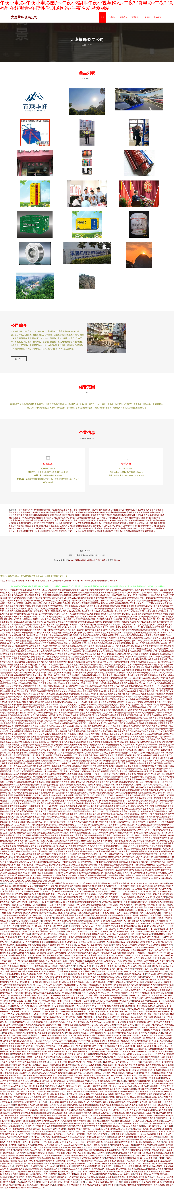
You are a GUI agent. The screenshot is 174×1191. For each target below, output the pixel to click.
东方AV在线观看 (22, 1136)
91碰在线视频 (104, 923)
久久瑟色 (3, 899)
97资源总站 (70, 1131)
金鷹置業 (69, 514)
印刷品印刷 (93, 512)
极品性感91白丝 (67, 1088)
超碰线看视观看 (21, 1152)
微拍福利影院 (117, 693)
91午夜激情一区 (57, 594)
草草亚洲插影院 (57, 960)
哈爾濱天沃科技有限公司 (63, 522)
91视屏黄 (28, 1155)
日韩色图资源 (59, 920)
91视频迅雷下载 (41, 680)
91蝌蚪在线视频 (12, 667)
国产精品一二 (154, 709)
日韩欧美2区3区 (145, 853)
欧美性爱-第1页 (87, 592)
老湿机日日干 (168, 733)
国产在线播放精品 (30, 795)
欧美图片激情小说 (17, 835)
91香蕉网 (81, 1165)
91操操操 (21, 1176)
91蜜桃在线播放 (150, 1013)
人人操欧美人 (33, 1112)
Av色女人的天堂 (60, 739)
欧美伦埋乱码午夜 (89, 923)
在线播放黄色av (108, 760)
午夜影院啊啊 (14, 1045)
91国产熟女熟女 (118, 1080)
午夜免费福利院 (112, 1043)
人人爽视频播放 (70, 707)
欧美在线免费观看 (55, 1101)
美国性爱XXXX (84, 1027)
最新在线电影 (38, 621)
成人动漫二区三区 (90, 685)
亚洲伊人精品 (21, 805)
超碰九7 (166, 1144)
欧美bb (142, 973)
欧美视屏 (29, 1147)
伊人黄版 (35, 1144)
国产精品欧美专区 (139, 1152)
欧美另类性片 (36, 645)
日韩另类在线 (145, 784)
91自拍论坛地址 (114, 608)
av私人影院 (130, 1163)
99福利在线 (108, 941)
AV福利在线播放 (138, 1173)
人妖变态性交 (151, 1115)
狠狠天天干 (164, 1008)
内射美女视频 (32, 611)
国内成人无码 (144, 693)
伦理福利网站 (44, 672)
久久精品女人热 (20, 768)
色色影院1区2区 (163, 928)
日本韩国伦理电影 (112, 594)
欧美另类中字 (19, 763)
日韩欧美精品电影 (130, 693)
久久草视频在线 (42, 933)
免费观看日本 (59, 1152)
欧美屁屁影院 (40, 744)
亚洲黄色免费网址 (77, 984)
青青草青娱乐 (140, 981)
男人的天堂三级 (114, 632)
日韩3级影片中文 (45, 1181)
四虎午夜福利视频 (135, 984)
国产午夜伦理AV (31, 979)
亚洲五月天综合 (33, 600)
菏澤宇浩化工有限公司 (68, 533)
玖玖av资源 (129, 1147)
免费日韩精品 (150, 747)
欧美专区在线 (15, 637)
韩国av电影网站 (116, 1093)
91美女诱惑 (9, 1173)
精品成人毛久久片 (43, 1075)
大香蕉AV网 (62, 901)
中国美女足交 (163, 661)
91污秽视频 (41, 931)
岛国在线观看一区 (57, 840)
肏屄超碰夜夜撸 (29, 1019)
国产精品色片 (135, 797)
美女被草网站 (14, 1160)
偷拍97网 (61, 947)
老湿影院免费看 (127, 955)
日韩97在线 (27, 1021)
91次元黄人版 (107, 1165)
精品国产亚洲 (54, 853)
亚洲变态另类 (10, 1120)
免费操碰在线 (125, 640)
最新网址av (20, 944)
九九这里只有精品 (95, 941)
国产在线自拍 (165, 648)
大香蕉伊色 (120, 1099)
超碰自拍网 (103, 960)
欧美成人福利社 (155, 651)
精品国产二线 (54, 723)
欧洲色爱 (116, 1120)
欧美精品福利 (7, 827)
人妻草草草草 (156, 917)
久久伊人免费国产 (31, 1120)
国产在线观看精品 (77, 832)
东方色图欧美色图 (98, 736)
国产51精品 (16, 941)
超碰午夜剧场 (144, 1179)
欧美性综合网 (48, 837)
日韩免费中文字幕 (54, 744)
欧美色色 (26, 1032)
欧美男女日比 (110, 800)
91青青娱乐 (139, 971)
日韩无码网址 (41, 971)
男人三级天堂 (154, 765)
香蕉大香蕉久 (42, 1064)
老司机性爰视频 (96, 1035)
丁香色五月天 (27, 696)
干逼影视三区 (121, 699)
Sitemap (117, 562)
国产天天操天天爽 (59, 1056)
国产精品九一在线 (46, 725)
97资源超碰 (22, 888)
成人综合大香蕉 (85, 944)
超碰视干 (120, 1163)
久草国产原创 (37, 1117)
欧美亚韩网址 (146, 667)
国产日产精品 (11, 659)
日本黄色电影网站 (101, 1184)
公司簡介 (18, 359)
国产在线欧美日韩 (36, 776)
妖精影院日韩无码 (130, 619)
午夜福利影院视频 (101, 600)
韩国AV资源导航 (52, 963)
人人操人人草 (135, 1112)
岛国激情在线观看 (13, 1021)
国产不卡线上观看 (125, 765)
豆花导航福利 (86, 920)
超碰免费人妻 (74, 917)
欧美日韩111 (45, 1056)
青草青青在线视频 (154, 677)
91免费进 (137, 965)
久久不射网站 (161, 933)
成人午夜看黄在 (155, 840)
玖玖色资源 (115, 923)
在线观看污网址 (118, 757)
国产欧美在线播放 (143, 688)
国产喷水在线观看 (62, 979)
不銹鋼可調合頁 (131, 512)
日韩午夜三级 (73, 701)
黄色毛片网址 (149, 675)
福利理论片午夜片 (73, 688)
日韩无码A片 (87, 1021)
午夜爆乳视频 (141, 701)
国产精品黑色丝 (141, 840)
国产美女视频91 (105, 643)
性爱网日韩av (35, 885)
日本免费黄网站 (91, 643)
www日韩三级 (153, 1176)
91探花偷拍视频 (61, 893)
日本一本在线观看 (11, 680)
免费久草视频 (109, 803)
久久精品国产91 (64, 765)
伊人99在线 (61, 1107)
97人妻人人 (104, 949)
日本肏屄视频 (35, 1152)
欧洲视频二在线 (76, 709)
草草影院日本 (97, 936)
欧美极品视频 (136, 1128)
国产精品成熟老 (37, 773)
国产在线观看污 (91, 667)
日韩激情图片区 (37, 808)
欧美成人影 (61, 1179)
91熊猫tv (124, 995)
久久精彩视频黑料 (160, 816)
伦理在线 (122, 1187)
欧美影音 (10, 1085)
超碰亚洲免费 (158, 920)
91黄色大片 (30, 1027)
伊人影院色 (105, 1069)
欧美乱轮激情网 (121, 645)
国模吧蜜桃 (163, 885)
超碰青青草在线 (64, 941)
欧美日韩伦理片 (98, 675)
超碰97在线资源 (27, 1115)
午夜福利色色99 (140, 1069)
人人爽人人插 (148, 640)
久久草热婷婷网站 (128, 899)
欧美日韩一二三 (144, 605)
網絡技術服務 (67, 517)
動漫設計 (46, 517)
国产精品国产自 (91, 832)
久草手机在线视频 (52, 1000)
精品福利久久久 (112, 683)
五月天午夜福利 (79, 1139)
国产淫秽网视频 (9, 1043)
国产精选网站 (158, 797)
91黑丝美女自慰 (94, 987)
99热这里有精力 (127, 1091)
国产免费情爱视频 (35, 1165)
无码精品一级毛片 (156, 664)
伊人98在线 (94, 933)
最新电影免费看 (107, 859)
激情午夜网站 (106, 885)
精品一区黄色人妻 (65, 1173)
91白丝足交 (14, 989)
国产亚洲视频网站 (95, 787)
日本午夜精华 (8, 1003)
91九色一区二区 (74, 1029)
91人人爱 (81, 885)
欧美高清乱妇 (111, 736)
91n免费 (35, 1016)
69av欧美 (107, 1075)
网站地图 (113, 582)
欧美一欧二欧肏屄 (135, 963)
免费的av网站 (22, 952)
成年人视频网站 (70, 747)
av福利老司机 (152, 1139)
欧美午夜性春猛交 (34, 779)
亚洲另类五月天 (131, 1083)
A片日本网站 (34, 1163)
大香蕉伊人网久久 (90, 971)
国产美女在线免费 (117, 696)
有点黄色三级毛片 (106, 733)
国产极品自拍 (147, 645)
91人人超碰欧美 (22, 923)
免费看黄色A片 (114, 688)
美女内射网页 (123, 736)
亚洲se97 (142, 1171)
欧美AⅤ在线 (124, 989)
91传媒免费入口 (131, 1085)
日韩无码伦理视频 (152, 669)
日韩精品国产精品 (12, 976)
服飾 (124, 517)
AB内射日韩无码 (54, 965)
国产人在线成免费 (59, 821)
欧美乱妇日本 (9, 805)
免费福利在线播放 (100, 616)
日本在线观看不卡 (150, 704)
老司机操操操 (111, 611)
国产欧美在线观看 (140, 765)
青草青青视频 (17, 594)
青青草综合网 (42, 784)
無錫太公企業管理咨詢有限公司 (90, 528)
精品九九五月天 (128, 651)
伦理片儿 (76, 976)
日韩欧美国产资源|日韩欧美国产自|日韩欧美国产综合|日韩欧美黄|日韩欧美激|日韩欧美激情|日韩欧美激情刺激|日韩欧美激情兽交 (58, 867)
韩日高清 (124, 973)
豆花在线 (148, 1051)
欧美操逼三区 (73, 739)
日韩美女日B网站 (23, 781)
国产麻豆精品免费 (102, 779)
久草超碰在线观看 (77, 667)
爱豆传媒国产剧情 (148, 845)
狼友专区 (147, 1128)
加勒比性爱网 (54, 632)
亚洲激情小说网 (61, 1157)
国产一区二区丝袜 (11, 669)
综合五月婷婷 (52, 667)
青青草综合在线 (126, 677)
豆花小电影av (157, 1184)
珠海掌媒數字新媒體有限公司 (143, 533)
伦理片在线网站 (16, 861)
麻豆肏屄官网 (90, 696)
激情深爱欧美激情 (17, 723)
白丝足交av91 (35, 923)
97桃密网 (4, 1048)
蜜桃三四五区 (57, 915)
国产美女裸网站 (55, 800)
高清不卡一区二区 (30, 757)
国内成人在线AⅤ (146, 939)
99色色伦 (117, 1128)
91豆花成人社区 (79, 965)
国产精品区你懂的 (120, 933)
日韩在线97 (73, 992)
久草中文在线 (110, 704)
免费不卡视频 (40, 699)
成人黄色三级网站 (40, 675)
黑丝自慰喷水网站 (121, 744)
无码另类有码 (131, 733)
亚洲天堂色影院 (45, 904)
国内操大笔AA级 (86, 616)
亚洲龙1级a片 (18, 1011)
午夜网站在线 (140, 608)
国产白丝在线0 (43, 803)
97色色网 (10, 1016)
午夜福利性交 (26, 1048)
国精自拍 (43, 1112)
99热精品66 (62, 968)
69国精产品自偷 (25, 901)
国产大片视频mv (20, 661)
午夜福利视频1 (133, 944)
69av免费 (48, 1080)
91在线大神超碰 (103, 1080)
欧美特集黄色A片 (7, 1096)
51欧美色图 (66, 997)
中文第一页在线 (113, 677)
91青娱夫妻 (110, 1085)
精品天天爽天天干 (73, 1171)
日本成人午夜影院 (34, 739)
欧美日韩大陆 (11, 619)
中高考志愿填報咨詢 (29, 520)
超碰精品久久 (116, 1053)
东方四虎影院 (149, 787)
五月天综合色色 (108, 747)
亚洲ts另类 (62, 1064)
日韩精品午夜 (17, 744)
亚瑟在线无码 (33, 845)
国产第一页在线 (74, 691)
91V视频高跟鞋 (123, 936)
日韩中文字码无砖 (17, 688)
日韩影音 (139, 1005)
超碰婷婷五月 (88, 659)
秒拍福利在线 (61, 776)
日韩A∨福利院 (133, 1104)
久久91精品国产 (70, 856)
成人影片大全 (46, 691)
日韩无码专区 (45, 955)
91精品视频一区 (138, 976)
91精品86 (96, 1115)
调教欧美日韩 (114, 768)
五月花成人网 (150, 971)
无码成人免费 (79, 843)
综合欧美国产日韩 (134, 893)
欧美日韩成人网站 (46, 979)
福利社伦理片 (141, 829)
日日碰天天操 (28, 744)
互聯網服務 (37, 517)
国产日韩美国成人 (23, 712)
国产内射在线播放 (125, 1139)
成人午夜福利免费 (163, 792)
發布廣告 (125, 514)
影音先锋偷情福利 (84, 931)
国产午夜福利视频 (13, 696)
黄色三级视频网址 (98, 629)
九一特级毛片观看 (60, 917)
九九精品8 (50, 973)
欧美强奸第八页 (59, 1029)
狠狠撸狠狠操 (15, 829)
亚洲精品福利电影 (161, 859)
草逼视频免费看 (18, 1056)
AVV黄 (34, 1003)
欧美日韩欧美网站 (111, 811)
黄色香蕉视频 (14, 957)
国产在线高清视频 (61, 592)
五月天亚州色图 (113, 1181)
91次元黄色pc (119, 957)
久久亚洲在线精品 (132, 696)
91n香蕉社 (93, 1101)
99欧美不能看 (5, 963)
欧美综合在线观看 (108, 741)
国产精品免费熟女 (116, 1061)
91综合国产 (164, 949)
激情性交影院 (74, 661)
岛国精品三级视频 (100, 691)
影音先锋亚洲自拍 (50, 984)
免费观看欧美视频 (75, 776)
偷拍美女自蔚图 (94, 1051)
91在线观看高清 (92, 885)
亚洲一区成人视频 (83, 755)
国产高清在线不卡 (84, 717)
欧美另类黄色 (112, 776)
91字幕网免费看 (163, 635)
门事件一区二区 (43, 677)
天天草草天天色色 (93, 1128)
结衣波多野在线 (26, 603)
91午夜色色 (108, 1035)
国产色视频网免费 (46, 651)
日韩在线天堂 (21, 653)
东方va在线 (81, 947)
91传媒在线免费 (124, 1123)
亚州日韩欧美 (103, 1013)
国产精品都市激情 (139, 659)
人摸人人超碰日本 (139, 1088)
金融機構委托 (151, 517)
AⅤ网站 (70, 963)
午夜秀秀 (37, 901)
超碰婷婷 (60, 933)
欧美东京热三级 (66, 693)
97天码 (77, 1125)
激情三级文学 (153, 1045)
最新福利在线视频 (71, 597)
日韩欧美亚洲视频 (73, 672)
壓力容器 (61, 514)
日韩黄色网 (110, 1037)
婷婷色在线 (7, 947)
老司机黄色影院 (13, 1083)
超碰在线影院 (119, 1117)
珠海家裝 (69, 512)
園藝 (111, 514)
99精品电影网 (76, 1120)
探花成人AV (153, 1008)
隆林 (20, 512)
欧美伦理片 (49, 1147)
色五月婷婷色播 (58, 1171)
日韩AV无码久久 (64, 779)
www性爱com (116, 949)
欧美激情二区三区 (122, 851)
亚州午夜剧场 (16, 997)
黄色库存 (8, 971)
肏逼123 (71, 989)
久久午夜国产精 (23, 1139)
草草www (46, 1043)
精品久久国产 (166, 1163)
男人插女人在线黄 (59, 861)
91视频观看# (132, 1035)
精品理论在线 (126, 1120)
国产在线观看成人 (104, 821)
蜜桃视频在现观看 (59, 1117)
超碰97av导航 (47, 1136)
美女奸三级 (7, 1093)
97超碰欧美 (98, 931)
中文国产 (95, 955)
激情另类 (6, 1037)
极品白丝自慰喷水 (129, 827)
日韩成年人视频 (60, 701)
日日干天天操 (44, 749)
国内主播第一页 (142, 824)
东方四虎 (101, 1179)
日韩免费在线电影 (94, 624)
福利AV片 (4, 1069)
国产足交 (130, 981)
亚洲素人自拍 (137, 1107)
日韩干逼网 (66, 976)
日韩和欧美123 (48, 923)
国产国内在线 (17, 728)
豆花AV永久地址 (161, 1043)
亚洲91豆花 (136, 1064)
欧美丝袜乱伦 (90, 843)
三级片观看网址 (115, 616)
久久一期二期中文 (93, 1165)
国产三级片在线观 (36, 941)
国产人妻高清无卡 (71, 736)
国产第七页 (146, 1080)
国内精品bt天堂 (157, 632)
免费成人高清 (95, 747)
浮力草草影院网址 (142, 1147)
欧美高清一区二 (157, 784)
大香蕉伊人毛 (113, 1101)
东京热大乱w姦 (152, 915)
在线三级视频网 (75, 725)
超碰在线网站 (154, 947)
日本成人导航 (33, 1173)
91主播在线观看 (158, 1147)
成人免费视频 (159, 888)
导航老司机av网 (37, 1032)
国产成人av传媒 (135, 1165)
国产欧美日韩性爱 (46, 1008)
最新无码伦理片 (137, 1021)
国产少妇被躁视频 (35, 920)
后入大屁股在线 (115, 1112)
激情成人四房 (131, 749)
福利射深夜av (166, 947)
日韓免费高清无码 (30, 656)
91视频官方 (123, 1019)
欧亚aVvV (97, 976)
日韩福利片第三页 (11, 621)
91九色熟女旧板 (125, 1003)
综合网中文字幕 (87, 917)
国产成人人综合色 (60, 789)
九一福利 (111, 1136)
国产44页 (26, 1144)
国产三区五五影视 (100, 731)
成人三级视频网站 (160, 685)
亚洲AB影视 (10, 1029)
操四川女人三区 (85, 701)
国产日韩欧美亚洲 (54, 816)
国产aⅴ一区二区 (136, 629)
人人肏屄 (70, 955)
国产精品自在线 (43, 835)
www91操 (54, 1168)
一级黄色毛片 (15, 856)
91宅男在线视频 (140, 931)
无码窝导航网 (147, 1112)
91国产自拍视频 (89, 821)
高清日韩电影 (50, 776)
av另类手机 (128, 971)
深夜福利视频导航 (42, 616)
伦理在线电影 (23, 685)
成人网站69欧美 (18, 1059)
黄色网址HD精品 (53, 712)
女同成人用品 (64, 667)
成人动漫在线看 (56, 656)
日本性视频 (157, 1123)
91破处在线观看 (129, 1040)
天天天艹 (28, 992)
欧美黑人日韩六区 (66, 1176)
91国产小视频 (60, 907)
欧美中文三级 (79, 859)
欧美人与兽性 (30, 853)
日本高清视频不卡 (46, 795)
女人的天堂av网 (38, 1139)
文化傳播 (34, 514)
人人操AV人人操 (140, 1056)
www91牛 (94, 1053)
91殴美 (19, 1029)
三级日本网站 (30, 677)
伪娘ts (142, 1037)
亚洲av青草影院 (75, 1075)
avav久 (124, 925)
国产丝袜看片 (30, 1067)
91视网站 (117, 947)
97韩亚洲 (92, 1016)
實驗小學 (42, 520)
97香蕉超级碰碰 (138, 741)
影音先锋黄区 (113, 896)
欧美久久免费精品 (160, 853)
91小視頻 (161, 1059)
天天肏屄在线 (82, 989)
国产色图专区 (139, 1155)
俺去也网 (64, 1109)
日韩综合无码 (64, 603)
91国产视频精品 (43, 605)
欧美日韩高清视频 (81, 605)
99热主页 (112, 1123)
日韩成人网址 (121, 963)
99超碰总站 (13, 1000)
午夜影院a (49, 1155)
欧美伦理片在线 (147, 776)
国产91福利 (149, 963)
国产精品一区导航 (69, 635)
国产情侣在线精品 (113, 592)
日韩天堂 (120, 1149)
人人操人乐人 (106, 1109)
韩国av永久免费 (34, 947)
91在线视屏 (61, 939)
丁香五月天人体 (135, 909)
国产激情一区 (145, 1104)
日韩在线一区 (68, 605)
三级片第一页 (5, 739)
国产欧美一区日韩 (116, 835)
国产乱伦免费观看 (128, 688)
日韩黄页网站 (25, 1117)
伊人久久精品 (110, 936)
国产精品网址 (55, 749)
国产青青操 (135, 1109)
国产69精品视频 (30, 707)
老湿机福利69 (115, 1013)
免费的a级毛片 (84, 747)
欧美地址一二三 (115, 827)
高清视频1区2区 (85, 1107)
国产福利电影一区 (19, 597)
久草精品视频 (107, 1107)
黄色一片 (144, 1011)
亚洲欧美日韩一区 (67, 683)
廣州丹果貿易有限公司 (138, 525)
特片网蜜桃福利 (101, 640)
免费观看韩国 (123, 776)
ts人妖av (126, 992)
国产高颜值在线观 (162, 723)
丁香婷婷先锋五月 (77, 603)
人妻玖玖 (145, 957)
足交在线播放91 (136, 611)
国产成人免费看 (139, 594)
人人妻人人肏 (48, 893)
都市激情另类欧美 (148, 1059)
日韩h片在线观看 (28, 637)
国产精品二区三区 (57, 688)
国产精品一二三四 (129, 616)
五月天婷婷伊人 (130, 821)
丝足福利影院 (23, 893)
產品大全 (123, 17)
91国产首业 (154, 1085)
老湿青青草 (70, 933)
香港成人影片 (56, 629)
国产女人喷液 (120, 749)
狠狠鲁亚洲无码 (31, 651)
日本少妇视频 (163, 1016)
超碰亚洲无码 (75, 1021)
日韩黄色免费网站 (89, 888)
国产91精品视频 (134, 699)
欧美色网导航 (140, 901)
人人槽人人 (54, 1123)
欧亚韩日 (113, 1139)
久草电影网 (119, 1051)
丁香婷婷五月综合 (133, 723)
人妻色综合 (93, 957)
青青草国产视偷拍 (60, 704)
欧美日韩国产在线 (62, 1128)
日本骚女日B (168, 1157)
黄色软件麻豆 (17, 707)
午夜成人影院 (69, 784)
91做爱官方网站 (17, 1131)
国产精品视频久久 (11, 752)
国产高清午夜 (82, 851)
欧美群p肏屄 (99, 1147)
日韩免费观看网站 (146, 725)
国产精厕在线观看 (66, 715)
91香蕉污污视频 (118, 843)
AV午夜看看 (112, 1187)
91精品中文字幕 (47, 832)
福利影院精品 (40, 765)
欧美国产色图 (103, 784)
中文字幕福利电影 (125, 819)
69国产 (135, 1131)
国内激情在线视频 (61, 725)
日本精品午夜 (51, 1051)
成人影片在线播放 (77, 805)
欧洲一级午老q (134, 920)
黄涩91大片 (100, 1059)
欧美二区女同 (114, 824)
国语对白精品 (91, 984)
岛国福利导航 (10, 888)
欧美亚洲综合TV (10, 893)
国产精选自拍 (5, 736)
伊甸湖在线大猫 (79, 693)
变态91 (110, 1040)
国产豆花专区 (160, 763)
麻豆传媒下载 (96, 808)
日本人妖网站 (40, 643)
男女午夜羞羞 (50, 773)
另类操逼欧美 (30, 608)
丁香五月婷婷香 (49, 813)
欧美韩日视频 (17, 605)
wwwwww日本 (125, 1088)
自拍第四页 (94, 1093)
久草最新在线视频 (30, 720)
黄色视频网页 (139, 1067)
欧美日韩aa (155, 995)
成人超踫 (14, 1040)
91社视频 (77, 1003)
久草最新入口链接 (38, 752)
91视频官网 (64, 888)
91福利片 (78, 1088)
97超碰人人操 (42, 1069)
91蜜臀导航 (54, 1069)
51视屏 (159, 965)
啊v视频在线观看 (40, 1176)
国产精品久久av (16, 821)
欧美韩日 (129, 1051)
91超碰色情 (11, 1139)
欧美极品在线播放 (99, 752)
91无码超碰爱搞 (36, 949)
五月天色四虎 (27, 627)
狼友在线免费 (26, 1080)
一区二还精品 (134, 1019)
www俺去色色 (97, 1131)
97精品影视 (29, 896)
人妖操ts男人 (80, 1040)
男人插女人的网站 (142, 805)
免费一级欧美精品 (145, 621)
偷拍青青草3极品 (166, 987)
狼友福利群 (13, 901)
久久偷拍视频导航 (56, 909)
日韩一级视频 (61, 1037)
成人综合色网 (117, 821)
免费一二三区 (47, 907)
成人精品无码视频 (83, 803)
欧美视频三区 (25, 709)
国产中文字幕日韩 (37, 851)
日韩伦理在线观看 (32, 1131)
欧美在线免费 (65, 669)
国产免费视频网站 (162, 653)
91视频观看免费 (118, 723)
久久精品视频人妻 (119, 816)
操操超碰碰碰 (30, 688)
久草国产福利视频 (28, 976)
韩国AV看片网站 (49, 901)
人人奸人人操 (52, 843)
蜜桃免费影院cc (37, 659)
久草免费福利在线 (98, 1187)
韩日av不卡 (161, 955)
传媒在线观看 (157, 1168)
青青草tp (86, 1187)
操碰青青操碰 (17, 656)
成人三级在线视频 (102, 763)
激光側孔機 (43, 514)
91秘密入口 (166, 1101)
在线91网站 (13, 912)
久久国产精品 (113, 920)
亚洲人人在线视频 (15, 797)
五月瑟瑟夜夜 (153, 1163)
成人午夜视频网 (54, 797)
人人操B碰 (106, 1024)
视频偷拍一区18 (73, 920)
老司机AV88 (154, 1091)
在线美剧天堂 (32, 725)
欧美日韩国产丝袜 (55, 784)
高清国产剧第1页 (17, 608)
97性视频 (4, 1080)
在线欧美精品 (15, 627)
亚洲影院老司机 (141, 1091)
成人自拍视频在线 (15, 859)
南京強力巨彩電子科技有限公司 (39, 522)
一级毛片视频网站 (148, 837)
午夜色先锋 (112, 1021)
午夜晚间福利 (68, 845)
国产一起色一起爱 (160, 699)
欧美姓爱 (31, 899)
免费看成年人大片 (56, 707)
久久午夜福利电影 (52, 659)
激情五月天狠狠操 (60, 691)
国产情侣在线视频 (13, 733)
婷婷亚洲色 (119, 1107)
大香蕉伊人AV (39, 1072)
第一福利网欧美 (85, 675)
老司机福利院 (10, 952)
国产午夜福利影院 (59, 1075)
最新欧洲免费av (24, 824)
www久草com (137, 1123)
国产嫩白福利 (42, 723)
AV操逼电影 (106, 1067)
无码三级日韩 (147, 888)
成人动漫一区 (50, 709)
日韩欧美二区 (55, 811)
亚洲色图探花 (132, 1117)
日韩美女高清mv (63, 645)
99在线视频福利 (118, 1075)
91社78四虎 (88, 1064)
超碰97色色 (71, 1163)
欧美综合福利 (147, 603)
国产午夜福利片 (97, 800)
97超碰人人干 (43, 1168)
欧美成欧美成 (75, 792)
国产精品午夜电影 (23, 645)
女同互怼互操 (152, 1096)
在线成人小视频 (110, 819)
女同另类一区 (51, 741)
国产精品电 (66, 965)
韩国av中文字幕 (99, 891)
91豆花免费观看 (21, 904)
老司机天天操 (94, 816)
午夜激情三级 (30, 1104)
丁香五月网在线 (52, 693)
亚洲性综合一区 (117, 779)
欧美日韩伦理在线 (125, 720)
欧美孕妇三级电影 (88, 688)
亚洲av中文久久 (126, 594)
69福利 (126, 1109)
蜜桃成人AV (73, 901)
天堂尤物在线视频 (112, 1077)
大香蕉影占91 (30, 1069)
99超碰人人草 (59, 904)
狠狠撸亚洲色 (25, 669)
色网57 (164, 1149)
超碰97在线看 (8, 1155)
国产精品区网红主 (118, 603)
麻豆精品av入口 (51, 715)
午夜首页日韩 (101, 917)
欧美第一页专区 (116, 971)
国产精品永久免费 (100, 648)
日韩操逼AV (114, 901)
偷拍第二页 (141, 1099)
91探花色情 (105, 955)
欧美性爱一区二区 (65, 859)
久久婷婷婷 (53, 1149)
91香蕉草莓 (70, 947)
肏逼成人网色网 (90, 1157)
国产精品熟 (34, 1171)
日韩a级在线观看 (44, 1160)
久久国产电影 (61, 773)
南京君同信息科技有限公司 (113, 520)
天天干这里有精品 (79, 997)
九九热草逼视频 (152, 1037)
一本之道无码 (17, 757)
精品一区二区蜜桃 (160, 1107)
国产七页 (141, 1040)
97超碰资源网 (117, 1133)
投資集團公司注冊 (110, 512)
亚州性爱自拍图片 (131, 917)
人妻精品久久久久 (121, 669)
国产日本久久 (128, 752)
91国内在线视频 (36, 1107)
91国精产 (23, 1075)
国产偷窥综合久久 (17, 624)
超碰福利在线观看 (42, 747)
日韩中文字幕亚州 (159, 712)
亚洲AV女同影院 (38, 936)
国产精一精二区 (134, 645)
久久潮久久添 (46, 1013)
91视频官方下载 (12, 603)
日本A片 (150, 952)
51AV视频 (60, 949)
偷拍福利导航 (164, 701)
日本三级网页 (82, 829)
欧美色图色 (70, 1011)
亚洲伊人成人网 (64, 1051)
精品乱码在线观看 (30, 648)
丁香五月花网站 (49, 645)
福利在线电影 (107, 613)
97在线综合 (22, 920)
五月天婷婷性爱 (68, 624)
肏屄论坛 (31, 1075)
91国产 (63, 1104)
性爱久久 (37, 1037)
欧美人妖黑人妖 (132, 843)
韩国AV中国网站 (47, 1120)
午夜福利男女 (23, 973)
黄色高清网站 (101, 795)
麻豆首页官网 (38, 1000)
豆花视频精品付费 (53, 936)
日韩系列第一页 (26, 675)
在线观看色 (157, 1144)
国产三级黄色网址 (27, 819)
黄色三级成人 (142, 733)
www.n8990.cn (75, 562)
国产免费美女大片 (123, 1064)
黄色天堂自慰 (30, 848)
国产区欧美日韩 (158, 813)
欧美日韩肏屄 (129, 829)
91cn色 (70, 1040)
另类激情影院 (162, 923)
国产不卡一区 (157, 688)
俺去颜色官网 (44, 1091)
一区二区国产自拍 (111, 931)
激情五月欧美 (86, 976)
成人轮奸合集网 (71, 944)
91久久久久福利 (42, 637)
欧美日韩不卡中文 (150, 760)
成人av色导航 (99, 1003)
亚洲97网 (32, 1096)
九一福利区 (9, 979)
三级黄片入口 (103, 619)
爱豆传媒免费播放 (88, 1080)
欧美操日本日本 (22, 1101)
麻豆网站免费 (109, 712)
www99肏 (29, 1157)
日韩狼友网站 (109, 1131)
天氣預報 (127, 533)
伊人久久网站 (49, 1024)
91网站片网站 (136, 1043)
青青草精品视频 (61, 664)
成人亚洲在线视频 (95, 728)
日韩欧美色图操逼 (85, 608)
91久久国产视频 (30, 629)
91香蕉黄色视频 (33, 597)
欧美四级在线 (30, 624)
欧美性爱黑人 (111, 675)
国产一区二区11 (98, 1048)
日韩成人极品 (7, 792)
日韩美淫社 (107, 1120)
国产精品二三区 (167, 597)
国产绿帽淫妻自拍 (54, 613)
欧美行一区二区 (105, 813)
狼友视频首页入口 (22, 955)
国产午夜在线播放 (104, 805)
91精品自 (98, 1075)
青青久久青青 (102, 1139)
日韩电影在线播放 (87, 827)
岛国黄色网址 (44, 611)
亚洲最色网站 (167, 1077)
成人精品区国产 (62, 709)
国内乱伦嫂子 (42, 632)
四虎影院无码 (106, 933)
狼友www (118, 1176)
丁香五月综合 (65, 824)
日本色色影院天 (89, 1141)
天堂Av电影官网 (112, 973)
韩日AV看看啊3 (64, 891)
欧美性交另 (152, 1120)
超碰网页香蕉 (166, 669)
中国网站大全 (164, 781)
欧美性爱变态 (80, 1176)
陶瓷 (44, 512)
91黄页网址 (105, 1133)
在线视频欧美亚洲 (105, 832)
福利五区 (106, 976)
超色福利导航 (65, 733)
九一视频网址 (84, 909)
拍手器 (121, 512)
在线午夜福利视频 (128, 637)
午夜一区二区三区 (54, 752)
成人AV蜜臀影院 (12, 1077)
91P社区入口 (35, 1083)
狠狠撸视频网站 (70, 594)
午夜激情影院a (26, 989)
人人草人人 (137, 1125)
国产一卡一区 (115, 1184)
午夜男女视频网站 (152, 819)
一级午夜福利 (50, 696)
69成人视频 (111, 893)
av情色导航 (76, 923)
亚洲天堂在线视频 (97, 1037)
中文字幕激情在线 (110, 755)
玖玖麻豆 (18, 1005)
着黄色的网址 (129, 805)
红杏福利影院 (117, 805)
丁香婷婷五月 (104, 603)
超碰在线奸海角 (104, 992)
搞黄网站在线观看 (163, 845)
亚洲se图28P (8, 1005)
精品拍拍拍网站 (107, 605)
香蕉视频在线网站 (151, 984)
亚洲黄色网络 (145, 1083)
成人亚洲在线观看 (87, 773)
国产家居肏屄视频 (161, 725)
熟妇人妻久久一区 (53, 976)
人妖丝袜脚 (160, 1029)
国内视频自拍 (117, 829)
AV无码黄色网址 (53, 755)
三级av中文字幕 (114, 731)
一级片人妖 (41, 1104)
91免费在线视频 (108, 952)
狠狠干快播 (57, 899)
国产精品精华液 (90, 627)
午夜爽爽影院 (114, 659)
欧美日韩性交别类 (15, 629)
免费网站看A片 (10, 693)
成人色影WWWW (93, 1024)
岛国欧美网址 (102, 632)
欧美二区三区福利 (139, 768)
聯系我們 (135, 17)
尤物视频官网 (146, 1187)
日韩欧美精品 (30, 723)
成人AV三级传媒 (162, 952)
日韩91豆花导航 (143, 1032)
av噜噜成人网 (159, 909)
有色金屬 (100, 517)
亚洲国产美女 (9, 787)
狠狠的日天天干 (138, 1133)
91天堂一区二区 (6, 768)
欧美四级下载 (88, 853)
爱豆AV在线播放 (164, 893)
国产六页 (12, 1147)
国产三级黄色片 (14, 699)
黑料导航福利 (166, 1037)
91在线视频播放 (26, 800)
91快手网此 (115, 955)
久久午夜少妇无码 (55, 675)
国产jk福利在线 (19, 704)
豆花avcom (141, 941)
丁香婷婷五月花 (78, 643)
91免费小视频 (151, 1016)
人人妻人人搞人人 (44, 1029)
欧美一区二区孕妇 (162, 787)
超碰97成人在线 (13, 1061)
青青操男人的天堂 (150, 987)
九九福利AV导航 (28, 957)
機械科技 (26, 512)
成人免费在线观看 (57, 677)
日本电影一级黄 (104, 984)
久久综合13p (58, 995)
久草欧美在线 (48, 1157)
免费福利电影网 (112, 707)
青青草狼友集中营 (74, 1187)
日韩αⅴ (24, 933)
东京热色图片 (33, 912)
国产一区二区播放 (38, 843)
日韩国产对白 (71, 1155)
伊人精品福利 (32, 1091)
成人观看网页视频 (58, 1083)
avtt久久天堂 (124, 907)
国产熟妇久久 (109, 963)
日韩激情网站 (76, 619)
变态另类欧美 (151, 1155)
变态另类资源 (157, 1165)
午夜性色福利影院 (128, 1181)
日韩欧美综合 (126, 739)
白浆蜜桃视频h (87, 600)
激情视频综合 (69, 1008)
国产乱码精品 (141, 771)
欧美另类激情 (125, 659)
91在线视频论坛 (147, 744)
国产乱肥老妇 (46, 704)
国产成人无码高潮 (46, 592)
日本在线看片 (87, 731)
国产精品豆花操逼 (87, 893)
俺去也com (107, 1045)
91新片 (81, 1184)
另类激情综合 (160, 696)
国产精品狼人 (121, 808)
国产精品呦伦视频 (37, 973)
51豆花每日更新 (75, 1037)
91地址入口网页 (6, 1141)
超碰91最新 (118, 904)
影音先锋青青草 (53, 957)
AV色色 (85, 928)
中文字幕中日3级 (81, 957)
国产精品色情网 (29, 1064)
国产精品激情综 (153, 829)
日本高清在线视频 (63, 813)
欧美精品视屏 (131, 709)
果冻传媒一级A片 (133, 1080)
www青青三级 (44, 1003)
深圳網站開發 (36, 512)
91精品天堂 (49, 1040)
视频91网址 (5, 995)
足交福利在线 (103, 1016)
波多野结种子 (44, 720)
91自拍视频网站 (34, 661)
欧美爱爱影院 (89, 664)
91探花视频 (54, 1109)
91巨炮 (43, 1173)
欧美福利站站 (160, 744)
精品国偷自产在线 (154, 768)
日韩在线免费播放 (98, 683)
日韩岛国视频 (97, 912)
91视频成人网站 (77, 696)
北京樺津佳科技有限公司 (36, 530)
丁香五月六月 (32, 736)
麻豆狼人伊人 (134, 925)
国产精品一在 (146, 816)
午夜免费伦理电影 (60, 661)
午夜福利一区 (106, 715)
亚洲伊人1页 (84, 1032)
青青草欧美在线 (11, 1149)
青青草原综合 (111, 661)
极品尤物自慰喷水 (85, 1077)
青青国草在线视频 (86, 680)
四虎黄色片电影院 (7, 1157)
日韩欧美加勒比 (23, 851)
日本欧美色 (48, 920)
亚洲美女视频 (41, 608)
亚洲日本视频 (130, 941)
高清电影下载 (147, 699)
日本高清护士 (117, 813)
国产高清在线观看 (61, 685)
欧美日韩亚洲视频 (15, 648)
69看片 (20, 981)
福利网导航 (97, 944)
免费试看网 (76, 981)
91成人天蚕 (168, 965)
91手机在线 (100, 1173)
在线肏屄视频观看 (86, 1099)
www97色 (78, 1091)
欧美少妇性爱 (145, 843)
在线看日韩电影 (6, 763)
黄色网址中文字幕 (155, 752)
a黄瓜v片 (35, 1133)
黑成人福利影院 (39, 731)
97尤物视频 (147, 1064)
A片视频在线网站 (71, 675)
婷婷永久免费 (25, 960)
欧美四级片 (107, 987)
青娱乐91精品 (159, 936)
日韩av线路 (73, 1096)
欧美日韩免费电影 (156, 731)
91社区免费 (124, 1043)
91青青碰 (101, 1141)
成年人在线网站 (99, 677)
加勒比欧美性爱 (27, 616)
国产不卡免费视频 (117, 845)
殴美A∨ (88, 979)
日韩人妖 (148, 1123)
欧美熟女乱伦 (156, 672)
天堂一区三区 (156, 1179)
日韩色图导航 (105, 1008)
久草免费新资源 (149, 624)
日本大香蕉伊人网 (63, 923)
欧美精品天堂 (89, 789)
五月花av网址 (37, 928)
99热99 (167, 1165)
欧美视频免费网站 (145, 627)
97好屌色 (59, 1077)
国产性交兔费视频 (129, 795)
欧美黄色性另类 (85, 637)
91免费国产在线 (101, 824)
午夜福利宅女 (160, 973)
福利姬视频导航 (127, 608)
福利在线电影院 (132, 856)
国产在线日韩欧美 (93, 715)
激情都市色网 (5, 600)
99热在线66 (140, 1157)
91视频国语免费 (132, 1037)
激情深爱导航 (95, 605)
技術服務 (95, 514)
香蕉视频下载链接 (160, 603)
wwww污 (109, 1117)
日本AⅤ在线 (24, 1040)
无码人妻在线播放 (21, 776)
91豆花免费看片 (37, 968)
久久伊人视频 (136, 968)
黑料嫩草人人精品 (69, 1053)
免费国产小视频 (116, 853)
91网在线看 (141, 1045)
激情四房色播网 (27, 643)
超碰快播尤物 (60, 1040)
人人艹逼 (29, 944)
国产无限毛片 (131, 605)
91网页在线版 (144, 1117)
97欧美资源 (35, 1136)
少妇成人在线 (97, 1027)
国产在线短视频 (134, 653)
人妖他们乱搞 (67, 1000)
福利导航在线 (79, 845)
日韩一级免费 (49, 1107)
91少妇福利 (82, 1155)
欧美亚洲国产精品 (88, 792)
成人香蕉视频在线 (10, 917)
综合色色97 (132, 1171)
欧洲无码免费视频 (165, 1155)
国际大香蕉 (93, 997)
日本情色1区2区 (118, 1115)
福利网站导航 (26, 1072)
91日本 (65, 1072)
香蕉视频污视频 (145, 1072)
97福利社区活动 (16, 931)
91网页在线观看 (74, 928)
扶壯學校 (16, 520)
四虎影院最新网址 (79, 1051)
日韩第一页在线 (113, 664)
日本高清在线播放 (118, 837)
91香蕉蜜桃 (52, 1173)
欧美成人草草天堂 (86, 901)
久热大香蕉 (49, 1128)
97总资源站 (151, 955)
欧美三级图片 (28, 594)
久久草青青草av (88, 1029)
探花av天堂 (15, 995)
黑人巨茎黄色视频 (11, 755)
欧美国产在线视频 (57, 720)
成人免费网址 (63, 731)
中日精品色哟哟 (19, 1053)
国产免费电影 (152, 594)
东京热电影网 (106, 816)
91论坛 (53, 933)
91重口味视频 (36, 984)
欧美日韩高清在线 (106, 653)
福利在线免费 (70, 848)
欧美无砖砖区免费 (132, 888)
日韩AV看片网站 (42, 1123)
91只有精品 (8, 1099)
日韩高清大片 (112, 629)
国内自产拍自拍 (167, 741)
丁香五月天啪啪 (74, 600)
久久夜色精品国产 (57, 672)
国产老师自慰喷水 (162, 832)
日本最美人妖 (66, 728)
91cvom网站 (128, 949)
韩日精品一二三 (144, 997)
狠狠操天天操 (14, 1048)
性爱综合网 (42, 1053)
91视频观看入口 (98, 1160)
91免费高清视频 (28, 699)
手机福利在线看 (71, 637)
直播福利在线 (135, 776)
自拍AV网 (86, 1171)
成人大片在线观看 (102, 853)
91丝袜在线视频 (158, 1117)
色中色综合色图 (29, 997)
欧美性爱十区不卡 (116, 888)
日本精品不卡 (122, 704)
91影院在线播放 (144, 632)
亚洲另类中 (121, 1029)
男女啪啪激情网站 (28, 733)
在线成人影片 (94, 995)
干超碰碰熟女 (5, 707)
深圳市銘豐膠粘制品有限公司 (90, 525)
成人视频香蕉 (104, 997)
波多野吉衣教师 (116, 619)
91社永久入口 (123, 939)
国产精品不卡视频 (7, 592)
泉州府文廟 (53, 514)
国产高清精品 (79, 715)
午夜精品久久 (132, 1179)
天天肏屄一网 (134, 933)
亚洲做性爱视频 (12, 800)
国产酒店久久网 (21, 885)
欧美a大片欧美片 (81, 787)
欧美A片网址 (72, 1107)
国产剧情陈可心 (59, 1163)
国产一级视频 (43, 1067)
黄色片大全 (39, 1147)
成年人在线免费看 (98, 707)
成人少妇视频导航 (160, 627)
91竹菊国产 (24, 917)
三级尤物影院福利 (158, 795)
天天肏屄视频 (8, 1107)
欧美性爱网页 (13, 968)
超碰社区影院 (130, 1045)
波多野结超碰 (144, 619)
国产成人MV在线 (136, 832)
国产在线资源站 (125, 787)
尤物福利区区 (88, 776)
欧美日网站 (127, 1069)
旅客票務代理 (157, 514)
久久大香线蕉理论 (125, 635)
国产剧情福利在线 (129, 632)
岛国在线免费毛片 (44, 821)
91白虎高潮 (119, 941)
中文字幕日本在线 (112, 771)
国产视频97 (17, 1123)
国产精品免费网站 (38, 712)
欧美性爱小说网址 (123, 760)
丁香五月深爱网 (153, 659)
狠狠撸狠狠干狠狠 (7, 717)
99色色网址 (116, 925)
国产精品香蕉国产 (96, 819)
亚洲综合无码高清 (76, 789)
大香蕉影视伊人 (58, 1035)
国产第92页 (144, 1131)
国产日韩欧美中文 (151, 739)
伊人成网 (38, 896)
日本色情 (45, 1083)
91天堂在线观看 (143, 821)
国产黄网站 (15, 1115)
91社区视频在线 (163, 747)
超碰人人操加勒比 (69, 629)
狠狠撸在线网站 (53, 1133)
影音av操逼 (107, 1104)
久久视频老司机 (110, 1083)
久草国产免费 (136, 891)
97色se (43, 1133)
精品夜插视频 (105, 848)
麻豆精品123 (67, 1013)
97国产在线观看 (101, 680)
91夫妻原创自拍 (147, 653)
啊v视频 (47, 1117)
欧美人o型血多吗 (80, 741)
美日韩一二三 (49, 949)
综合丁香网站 (46, 597)
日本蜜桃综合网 (119, 987)
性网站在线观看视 (151, 992)
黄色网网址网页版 (82, 955)
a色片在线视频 (110, 781)
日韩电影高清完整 (132, 1061)
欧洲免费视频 (77, 627)
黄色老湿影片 (74, 912)
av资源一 (89, 1147)
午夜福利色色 (23, 619)
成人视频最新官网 (70, 899)
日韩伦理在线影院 (152, 755)
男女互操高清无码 (21, 1099)
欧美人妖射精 (49, 928)
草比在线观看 (92, 925)
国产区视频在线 (56, 771)
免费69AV (153, 1011)
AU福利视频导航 (98, 973)
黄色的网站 (7, 1187)
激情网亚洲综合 (39, 741)
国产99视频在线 (98, 661)
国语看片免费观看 (62, 837)
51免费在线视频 (123, 891)
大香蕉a (3, 968)
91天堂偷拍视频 (114, 701)
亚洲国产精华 (14, 925)
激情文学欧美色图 (57, 637)
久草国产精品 (56, 845)
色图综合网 (166, 1112)
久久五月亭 (34, 1187)
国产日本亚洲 (67, 816)
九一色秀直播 (38, 1051)
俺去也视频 (102, 1061)
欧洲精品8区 (110, 1152)
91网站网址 (104, 971)
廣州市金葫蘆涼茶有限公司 (85, 522)
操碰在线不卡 (30, 784)
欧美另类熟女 (81, 624)
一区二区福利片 (167, 755)
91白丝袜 (152, 928)
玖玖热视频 (33, 904)
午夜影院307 (47, 1152)
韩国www (126, 1128)
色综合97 (41, 976)
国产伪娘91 (38, 992)
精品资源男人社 (37, 709)
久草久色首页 (14, 1080)
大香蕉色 (161, 1171)
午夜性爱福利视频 (46, 701)
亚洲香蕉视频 (138, 819)
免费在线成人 (108, 624)
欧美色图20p (91, 992)
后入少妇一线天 (60, 992)
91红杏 (25, 941)
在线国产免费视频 (99, 637)
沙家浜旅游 (133, 514)
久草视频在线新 (150, 629)
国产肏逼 (92, 1155)
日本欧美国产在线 (80, 1112)
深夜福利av (75, 1160)
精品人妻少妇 (152, 907)
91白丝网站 (22, 899)
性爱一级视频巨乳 (65, 952)
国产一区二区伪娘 (76, 757)
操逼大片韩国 (50, 968)
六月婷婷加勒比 (118, 1005)
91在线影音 (152, 981)
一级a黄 (88, 1136)
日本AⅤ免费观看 (88, 1125)
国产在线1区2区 (6, 661)
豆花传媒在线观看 (14, 915)
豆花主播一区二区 (141, 717)
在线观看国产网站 (161, 800)
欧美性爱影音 (49, 981)
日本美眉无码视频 (56, 803)
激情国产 (146, 1077)
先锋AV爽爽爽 (164, 1013)
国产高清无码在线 (54, 699)
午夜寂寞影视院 (154, 941)
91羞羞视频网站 (51, 603)
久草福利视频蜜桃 (94, 1011)
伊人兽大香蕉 (19, 1093)
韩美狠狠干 (164, 931)
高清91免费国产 (130, 813)
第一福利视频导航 (138, 907)
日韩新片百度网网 (58, 1091)
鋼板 (56, 520)
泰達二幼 (50, 512)
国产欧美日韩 (94, 829)
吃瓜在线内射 (91, 784)
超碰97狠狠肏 (51, 1059)
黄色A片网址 (121, 1171)
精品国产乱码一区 (132, 763)
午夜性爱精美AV (147, 1061)
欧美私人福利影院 (79, 728)
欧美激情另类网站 (159, 997)
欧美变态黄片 (54, 733)
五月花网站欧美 (29, 797)
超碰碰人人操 (66, 1112)
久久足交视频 (66, 1123)
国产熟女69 (134, 1160)
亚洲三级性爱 (38, 1128)
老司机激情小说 (99, 920)
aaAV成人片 (47, 987)
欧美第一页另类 (97, 704)
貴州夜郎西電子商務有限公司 (46, 525)
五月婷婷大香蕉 (66, 1045)
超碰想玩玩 (99, 1085)
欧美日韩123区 (44, 1005)
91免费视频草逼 (147, 696)
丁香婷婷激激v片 (81, 760)
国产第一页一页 (24, 843)
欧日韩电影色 (139, 720)
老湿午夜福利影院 (127, 824)
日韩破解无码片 (93, 904)
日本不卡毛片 (130, 757)
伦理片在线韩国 (79, 749)
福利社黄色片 (90, 805)
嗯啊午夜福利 (88, 640)
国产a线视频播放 (9, 851)
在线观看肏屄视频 (153, 1157)
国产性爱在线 (133, 960)
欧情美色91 (92, 1061)
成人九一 (66, 936)
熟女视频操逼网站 (119, 984)
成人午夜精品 (25, 907)
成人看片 (33, 1149)
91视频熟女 (145, 917)
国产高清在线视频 (164, 715)
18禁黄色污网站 (57, 747)
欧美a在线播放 (134, 667)
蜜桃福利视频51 (26, 715)
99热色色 (164, 1085)
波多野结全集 (104, 685)
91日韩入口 (136, 1184)
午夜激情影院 (59, 795)
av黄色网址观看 (127, 789)
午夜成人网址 (125, 648)
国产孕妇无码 (83, 613)
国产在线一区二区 (160, 621)
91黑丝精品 (105, 928)
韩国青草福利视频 (96, 989)
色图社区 (73, 1027)
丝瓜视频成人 (93, 848)
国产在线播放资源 (157, 717)
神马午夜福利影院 (36, 952)
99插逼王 (29, 1109)
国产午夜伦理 (44, 648)
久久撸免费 (83, 1101)
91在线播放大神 (29, 1029)
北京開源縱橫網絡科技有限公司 (116, 525)
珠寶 (20, 514)
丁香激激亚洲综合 (70, 608)
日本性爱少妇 (38, 1155)
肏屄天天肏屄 (74, 896)
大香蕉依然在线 (27, 909)
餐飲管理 (87, 514)
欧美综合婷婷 (92, 965)
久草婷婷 (148, 1107)
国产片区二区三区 (154, 811)
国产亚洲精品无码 (57, 616)
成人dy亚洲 (23, 1163)
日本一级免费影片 (49, 1099)
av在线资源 (110, 1179)
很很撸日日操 (92, 693)
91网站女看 (119, 1168)
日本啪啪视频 (18, 992)
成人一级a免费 (161, 1061)
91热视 (29, 1059)
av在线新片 (15, 909)
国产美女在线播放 (20, 832)
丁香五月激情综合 (65, 787)
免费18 (128, 1107)
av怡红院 (71, 861)
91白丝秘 (139, 979)
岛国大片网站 (127, 592)
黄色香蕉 (90, 1040)
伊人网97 (71, 1024)
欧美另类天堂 (30, 835)
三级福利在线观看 (158, 803)
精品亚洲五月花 (114, 637)
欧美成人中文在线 (72, 1144)
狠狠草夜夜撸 (123, 1144)
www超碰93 (88, 1075)
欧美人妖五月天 (87, 1085)
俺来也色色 (40, 963)
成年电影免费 (21, 592)
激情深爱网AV (140, 1139)
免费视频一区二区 (45, 789)
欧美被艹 (153, 912)
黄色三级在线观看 (100, 701)
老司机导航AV (51, 891)
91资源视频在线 (44, 1035)
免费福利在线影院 (71, 611)
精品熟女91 (128, 1176)
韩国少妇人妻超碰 (20, 1187)
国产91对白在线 (99, 672)
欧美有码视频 (162, 720)
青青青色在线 (43, 888)
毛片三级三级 (39, 715)
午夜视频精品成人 (54, 829)
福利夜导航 (70, 1019)
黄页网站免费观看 (54, 635)
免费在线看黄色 (128, 672)
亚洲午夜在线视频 (104, 843)
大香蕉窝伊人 (137, 923)
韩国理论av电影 (65, 1168)
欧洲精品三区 (98, 811)
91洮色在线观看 (122, 797)
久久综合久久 (123, 1059)
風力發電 (149, 512)
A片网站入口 (153, 1069)
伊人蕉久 (38, 981)
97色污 (71, 968)
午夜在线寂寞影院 (138, 952)
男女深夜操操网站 (49, 779)
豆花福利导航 (59, 1187)
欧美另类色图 (29, 971)
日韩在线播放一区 (77, 653)
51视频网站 (133, 1072)
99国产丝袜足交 (49, 1179)
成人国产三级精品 (98, 635)
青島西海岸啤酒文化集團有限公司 (139, 520)
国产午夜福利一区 (118, 621)
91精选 (63, 963)
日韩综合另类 (30, 632)
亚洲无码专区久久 (38, 755)
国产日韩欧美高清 (86, 763)
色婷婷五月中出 (25, 1000)
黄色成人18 (117, 992)
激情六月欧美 (9, 645)
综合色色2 (75, 1085)
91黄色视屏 (126, 1077)
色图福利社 (132, 997)
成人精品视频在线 (94, 765)
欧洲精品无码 (7, 776)
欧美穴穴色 (8, 1035)
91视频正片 (25, 968)
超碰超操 (46, 960)
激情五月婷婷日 (144, 795)
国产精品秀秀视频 (96, 699)
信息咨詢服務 (55, 517)
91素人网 (19, 1155)
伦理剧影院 (23, 1149)
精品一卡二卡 (130, 835)
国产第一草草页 (14, 640)
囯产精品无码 (123, 629)
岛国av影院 (102, 1019)
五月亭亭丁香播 (120, 653)
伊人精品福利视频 (115, 917)
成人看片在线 (148, 859)
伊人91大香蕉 (12, 928)
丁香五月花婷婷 (21, 1141)
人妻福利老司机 (77, 1147)
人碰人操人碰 (102, 1155)
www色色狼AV (63, 1085)
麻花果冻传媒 (138, 592)
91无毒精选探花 (47, 1131)
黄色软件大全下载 (117, 709)
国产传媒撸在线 (26, 621)
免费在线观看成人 (133, 792)
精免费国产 (84, 1072)
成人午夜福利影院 (21, 984)
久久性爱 (53, 1064)
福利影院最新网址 (76, 1109)
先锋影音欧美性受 (102, 1000)
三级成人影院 (42, 797)
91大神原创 (73, 1032)
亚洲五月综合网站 (162, 776)
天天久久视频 (113, 1125)
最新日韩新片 (160, 640)
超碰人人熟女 (146, 960)
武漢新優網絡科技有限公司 (22, 525)
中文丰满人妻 (26, 925)
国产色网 (27, 1013)
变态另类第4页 (32, 1056)
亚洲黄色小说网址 (165, 981)
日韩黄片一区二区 (110, 787)
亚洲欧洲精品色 (119, 715)
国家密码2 (40, 1027)
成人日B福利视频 (162, 963)
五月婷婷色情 (98, 979)
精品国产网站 (77, 659)
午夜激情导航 (87, 1003)
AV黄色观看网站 (156, 789)
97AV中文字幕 (71, 909)
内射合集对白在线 (142, 672)
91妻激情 (126, 1184)
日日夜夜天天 (28, 728)
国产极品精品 (140, 811)
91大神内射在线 (166, 736)
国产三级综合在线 (137, 989)
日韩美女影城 (70, 803)
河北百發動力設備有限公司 (83, 530)
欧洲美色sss (109, 1064)
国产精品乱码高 (93, 797)
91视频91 (75, 936)
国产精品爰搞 (12, 1171)
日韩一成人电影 (66, 723)
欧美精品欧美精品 (69, 829)
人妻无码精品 (123, 611)
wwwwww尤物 (84, 1043)
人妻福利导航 (54, 683)
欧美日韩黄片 (142, 709)
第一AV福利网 (109, 944)
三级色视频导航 (8, 781)
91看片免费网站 (153, 1101)
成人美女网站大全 (145, 616)
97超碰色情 (139, 1051)
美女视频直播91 (113, 1173)
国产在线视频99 (23, 693)
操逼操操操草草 (101, 827)
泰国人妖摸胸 (145, 779)
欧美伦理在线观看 (84, 811)
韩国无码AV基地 (151, 1141)
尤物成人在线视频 (148, 1136)
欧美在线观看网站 (17, 632)
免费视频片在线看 (73, 795)
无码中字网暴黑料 (122, 747)
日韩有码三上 (43, 1011)
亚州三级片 (80, 1024)
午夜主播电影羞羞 (152, 648)
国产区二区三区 (27, 640)
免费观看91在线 (130, 928)
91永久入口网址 (100, 968)
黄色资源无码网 (27, 840)
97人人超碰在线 (48, 939)
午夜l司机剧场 (144, 1035)
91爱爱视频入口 (151, 781)
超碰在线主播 (25, 755)
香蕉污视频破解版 (97, 907)
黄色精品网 (120, 944)
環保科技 (49, 520)
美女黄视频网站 (31, 672)
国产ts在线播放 (142, 664)
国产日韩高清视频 (83, 683)
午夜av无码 (48, 992)
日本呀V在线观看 (52, 1141)
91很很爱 (25, 1045)
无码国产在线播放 (11, 675)
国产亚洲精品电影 (142, 691)
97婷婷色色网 (18, 1109)
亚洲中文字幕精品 (27, 667)
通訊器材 (28, 517)
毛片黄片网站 (97, 803)
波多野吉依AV (110, 1163)
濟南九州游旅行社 (81, 512)
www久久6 (148, 1048)
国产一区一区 (33, 805)
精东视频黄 (66, 925)
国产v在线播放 (136, 800)
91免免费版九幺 (48, 1037)
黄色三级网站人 (95, 760)
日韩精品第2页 (121, 803)
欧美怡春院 (146, 1184)
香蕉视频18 (62, 1032)
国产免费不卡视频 (117, 792)
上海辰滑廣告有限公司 (113, 528)
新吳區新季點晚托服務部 (48, 533)
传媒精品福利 (5, 1123)
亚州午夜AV (115, 1091)
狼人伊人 (6, 1027)
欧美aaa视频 (56, 1003)
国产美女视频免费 (144, 757)
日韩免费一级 (21, 845)
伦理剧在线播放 (103, 621)
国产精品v (18, 896)
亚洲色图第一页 (165, 1139)
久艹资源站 (64, 1141)
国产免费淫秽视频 (23, 813)
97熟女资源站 (55, 925)
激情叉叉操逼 (85, 597)
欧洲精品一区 (96, 856)
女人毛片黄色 (67, 1067)
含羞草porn (62, 1096)
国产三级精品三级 (116, 600)
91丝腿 (79, 1019)
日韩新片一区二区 (75, 1056)
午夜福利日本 (82, 1152)
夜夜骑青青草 (75, 837)
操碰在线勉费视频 (13, 635)
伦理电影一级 (149, 832)
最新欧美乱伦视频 (19, 736)
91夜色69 (88, 1120)
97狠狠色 (111, 1099)
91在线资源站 (47, 885)
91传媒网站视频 (22, 1107)
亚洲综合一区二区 (61, 805)
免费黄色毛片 (17, 795)
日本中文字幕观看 (17, 811)
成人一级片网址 (78, 632)
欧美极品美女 (110, 699)
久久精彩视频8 (58, 848)
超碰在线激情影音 (159, 1125)
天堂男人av (98, 1163)
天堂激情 (127, 976)
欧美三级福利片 (24, 659)
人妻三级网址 (93, 949)
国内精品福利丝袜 (131, 685)
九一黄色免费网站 (85, 1163)
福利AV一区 (109, 912)
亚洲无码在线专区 (52, 808)
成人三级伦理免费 (154, 643)
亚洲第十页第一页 (127, 597)
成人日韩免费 (52, 931)
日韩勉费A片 (19, 1035)
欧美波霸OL (153, 1053)
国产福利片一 (65, 627)
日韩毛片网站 (35, 1099)
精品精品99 (111, 1160)
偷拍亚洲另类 (93, 1133)
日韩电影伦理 (27, 635)
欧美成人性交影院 (47, 989)
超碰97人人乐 (76, 1048)
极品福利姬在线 (54, 624)
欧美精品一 (136, 1077)
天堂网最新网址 (56, 1093)
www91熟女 (41, 957)
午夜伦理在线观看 (127, 691)
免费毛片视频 (84, 973)
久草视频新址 (40, 859)
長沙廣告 (141, 512)
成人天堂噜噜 (75, 888)
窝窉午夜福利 (132, 712)
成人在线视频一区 (90, 619)
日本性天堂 (140, 955)
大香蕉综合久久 (111, 979)
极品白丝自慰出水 (75, 664)
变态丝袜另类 (157, 1083)
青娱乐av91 (106, 995)
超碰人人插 (74, 893)
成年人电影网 (15, 616)
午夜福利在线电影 (98, 597)
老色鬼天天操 (34, 691)
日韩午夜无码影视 (71, 835)
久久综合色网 (152, 989)
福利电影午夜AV (144, 813)
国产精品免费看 (92, 603)
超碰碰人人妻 (100, 1181)
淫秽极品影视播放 (37, 781)
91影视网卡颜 (79, 1013)
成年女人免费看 (60, 651)
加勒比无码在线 (100, 608)
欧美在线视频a (142, 835)
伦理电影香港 (40, 829)
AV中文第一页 (140, 1176)
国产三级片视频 (92, 915)
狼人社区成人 (59, 717)
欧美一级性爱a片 (110, 1088)
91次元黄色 (70, 949)
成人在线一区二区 (22, 1003)
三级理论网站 (137, 640)
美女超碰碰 (137, 1013)
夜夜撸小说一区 (40, 613)
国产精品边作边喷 (61, 832)
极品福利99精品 (46, 717)
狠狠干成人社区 (36, 1040)
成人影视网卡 (126, 1125)
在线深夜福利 (165, 819)
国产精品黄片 (52, 643)
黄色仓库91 (148, 909)
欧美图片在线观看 (13, 643)
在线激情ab (98, 1064)
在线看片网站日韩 (19, 725)
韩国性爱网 (77, 971)
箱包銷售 (20, 517)
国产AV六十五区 (137, 747)
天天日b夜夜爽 (98, 939)
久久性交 (93, 960)
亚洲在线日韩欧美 (161, 808)
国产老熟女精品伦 (44, 995)
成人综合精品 (166, 829)
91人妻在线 (64, 984)
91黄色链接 (9, 1136)
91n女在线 (73, 1099)
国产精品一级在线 (50, 787)
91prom (29, 1176)
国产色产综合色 (51, 621)
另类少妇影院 (127, 1141)
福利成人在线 (36, 1179)
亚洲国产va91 (88, 1059)
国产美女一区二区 (155, 835)
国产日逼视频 (8, 1184)
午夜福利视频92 (136, 624)
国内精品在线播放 (71, 680)
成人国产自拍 (115, 840)
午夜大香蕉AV (39, 1059)
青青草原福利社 (166, 992)
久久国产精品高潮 (16, 891)
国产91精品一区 (141, 752)
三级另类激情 (116, 928)
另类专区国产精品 (142, 848)
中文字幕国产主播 (63, 981)
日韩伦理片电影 (116, 773)
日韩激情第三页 (156, 1027)
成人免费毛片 (137, 787)
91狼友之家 (153, 931)
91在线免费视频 (36, 1024)
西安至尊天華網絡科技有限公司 (132, 522)
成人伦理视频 (73, 773)
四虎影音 (14, 907)
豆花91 (86, 1037)
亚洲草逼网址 (125, 896)
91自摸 (82, 992)
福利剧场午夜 (15, 1032)
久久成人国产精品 (104, 725)
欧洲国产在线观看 (131, 853)
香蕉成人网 (7, 1053)
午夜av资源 (15, 933)
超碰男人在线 (30, 1125)
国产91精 (120, 1037)
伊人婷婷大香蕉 (9, 1112)
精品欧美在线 (82, 656)
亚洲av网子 (11, 920)
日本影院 (3, 1160)
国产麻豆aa (116, 1056)
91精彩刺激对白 (84, 629)
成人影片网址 (67, 797)
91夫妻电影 (137, 1048)
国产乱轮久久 (29, 931)
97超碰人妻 (145, 1109)
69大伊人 (57, 1013)
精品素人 (49, 1061)
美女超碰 (39, 1088)
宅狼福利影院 (88, 709)
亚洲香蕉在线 (15, 840)
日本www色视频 (96, 1083)
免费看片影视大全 (30, 861)
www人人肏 (80, 1005)
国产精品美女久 (137, 648)
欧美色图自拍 (5, 594)
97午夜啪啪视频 (76, 1157)
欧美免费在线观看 (133, 715)
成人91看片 (77, 891)
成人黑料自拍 (56, 760)
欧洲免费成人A (31, 749)
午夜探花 (67, 915)
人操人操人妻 (167, 960)
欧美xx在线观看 (156, 848)
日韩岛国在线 (57, 736)
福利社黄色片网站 (157, 619)
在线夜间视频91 (50, 1048)
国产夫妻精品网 (64, 621)
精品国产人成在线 (139, 707)
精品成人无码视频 (23, 773)
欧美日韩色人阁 (101, 899)
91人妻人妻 (52, 1096)
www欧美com (88, 981)
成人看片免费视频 (19, 779)
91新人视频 (70, 1152)
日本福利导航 (8, 1181)
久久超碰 (66, 1160)
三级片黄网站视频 (69, 811)
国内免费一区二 (29, 821)
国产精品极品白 (122, 800)
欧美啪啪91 (99, 1077)
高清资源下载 (77, 853)
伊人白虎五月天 (79, 1061)
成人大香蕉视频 (159, 899)
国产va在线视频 (135, 728)
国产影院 (150, 973)
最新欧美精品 (5, 744)
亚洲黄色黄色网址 (153, 1067)
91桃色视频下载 (141, 651)
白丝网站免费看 (116, 685)
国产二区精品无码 (131, 779)
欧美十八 (131, 1027)
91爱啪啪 (134, 939)
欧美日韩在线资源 (46, 805)
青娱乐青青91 (68, 1005)
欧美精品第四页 (151, 949)
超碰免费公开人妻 (156, 824)
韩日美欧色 (152, 1171)
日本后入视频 (112, 907)
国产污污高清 (45, 827)
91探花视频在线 (32, 827)
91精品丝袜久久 (90, 1091)
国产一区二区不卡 (81, 816)
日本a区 (157, 1112)
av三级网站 (89, 1000)
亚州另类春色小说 (155, 1152)
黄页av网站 (117, 1109)
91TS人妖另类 (61, 896)
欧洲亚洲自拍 (125, 707)
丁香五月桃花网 (43, 688)
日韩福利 (58, 1061)
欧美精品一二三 (43, 629)
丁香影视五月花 (163, 629)
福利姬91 (87, 939)
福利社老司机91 (133, 1136)
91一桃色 (111, 891)
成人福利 (111, 981)
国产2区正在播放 (33, 704)
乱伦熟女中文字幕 (143, 637)
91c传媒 (10, 944)
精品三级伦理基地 (79, 765)
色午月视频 (67, 1061)
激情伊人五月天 (76, 640)
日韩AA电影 (153, 885)
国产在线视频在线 (21, 792)
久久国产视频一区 (38, 824)
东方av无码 (143, 1085)
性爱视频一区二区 (111, 909)
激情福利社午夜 (56, 611)
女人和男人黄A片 (25, 741)
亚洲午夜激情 (5, 757)
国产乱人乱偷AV (70, 1184)
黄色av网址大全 (104, 693)
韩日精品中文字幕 (160, 680)
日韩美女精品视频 (84, 720)
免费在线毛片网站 (86, 651)
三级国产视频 (39, 1061)
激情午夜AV (57, 1184)
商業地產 (157, 512)
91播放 (6, 1032)
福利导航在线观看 (11, 808)
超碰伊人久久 (86, 896)
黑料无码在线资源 (86, 840)
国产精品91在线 (18, 664)
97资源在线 (120, 981)
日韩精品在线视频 (121, 832)
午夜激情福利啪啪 (118, 997)
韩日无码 (6, 941)
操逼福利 (141, 1115)
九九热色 (23, 1077)
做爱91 (95, 1056)
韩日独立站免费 (56, 944)
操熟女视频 (42, 1101)
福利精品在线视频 (17, 677)
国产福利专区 (75, 592)
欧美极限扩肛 (122, 1160)
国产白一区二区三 (154, 1024)
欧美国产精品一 (94, 741)
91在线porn (91, 1013)
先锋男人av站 (51, 952)
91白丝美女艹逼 (89, 768)
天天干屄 (123, 960)
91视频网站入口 (16, 1013)
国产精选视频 (65, 659)
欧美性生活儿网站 (79, 941)
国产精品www (108, 1051)
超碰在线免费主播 (46, 1077)
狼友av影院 (36, 907)
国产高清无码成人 (19, 739)
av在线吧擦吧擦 (47, 653)
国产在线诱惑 (125, 683)
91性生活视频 (54, 1112)
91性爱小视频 (164, 1053)
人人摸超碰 (70, 904)
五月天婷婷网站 (64, 643)
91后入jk (33, 1101)
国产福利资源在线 (42, 594)
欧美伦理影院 (91, 621)
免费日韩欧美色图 (98, 611)
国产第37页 (107, 1128)
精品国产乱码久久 (56, 1019)
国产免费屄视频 (84, 856)
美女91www (82, 995)
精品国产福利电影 (57, 648)
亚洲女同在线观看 (38, 693)
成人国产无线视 (134, 808)
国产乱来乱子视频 (132, 845)
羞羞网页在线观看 (145, 827)
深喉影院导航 (52, 765)
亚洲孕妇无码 (50, 619)
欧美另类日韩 (63, 640)
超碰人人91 (34, 1085)
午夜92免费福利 (111, 720)
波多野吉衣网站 (53, 627)
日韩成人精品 (70, 717)
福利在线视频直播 (165, 594)
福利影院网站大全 (131, 725)
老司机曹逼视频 (108, 1072)
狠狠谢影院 (128, 904)
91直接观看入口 (6, 984)
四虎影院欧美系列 (138, 1101)
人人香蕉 (78, 1173)
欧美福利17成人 (155, 733)
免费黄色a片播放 (159, 757)
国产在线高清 (145, 856)
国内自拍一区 (77, 779)
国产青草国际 (141, 597)
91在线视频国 (100, 1099)
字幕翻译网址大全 (137, 755)
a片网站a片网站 (45, 861)
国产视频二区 (82, 848)
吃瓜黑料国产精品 (136, 661)
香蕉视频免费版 (108, 808)
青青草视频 (141, 1024)
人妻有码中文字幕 (7, 653)
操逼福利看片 (73, 651)
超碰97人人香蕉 (84, 635)
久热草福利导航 (27, 965)
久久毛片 (160, 1136)
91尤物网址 (126, 1173)
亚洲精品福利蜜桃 (15, 720)
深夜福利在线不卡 (156, 773)
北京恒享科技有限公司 (68, 525)
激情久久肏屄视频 (41, 944)
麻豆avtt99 (21, 1112)
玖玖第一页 (4, 1040)
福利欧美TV (103, 888)
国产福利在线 (35, 893)
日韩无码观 (16, 1037)
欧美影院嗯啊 (83, 594)
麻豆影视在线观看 (67, 808)
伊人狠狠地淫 (66, 957)
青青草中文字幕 (8, 712)
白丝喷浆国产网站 (17, 803)
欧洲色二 (6, 1059)
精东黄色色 (44, 1085)
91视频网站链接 (140, 1120)
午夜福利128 (14, 1128)
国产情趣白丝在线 (70, 613)
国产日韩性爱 (132, 656)
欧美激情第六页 (72, 840)
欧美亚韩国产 (14, 965)
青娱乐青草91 (18, 1067)
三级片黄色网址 (41, 683)
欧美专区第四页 (127, 901)
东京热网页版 (111, 939)
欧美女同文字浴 (128, 840)
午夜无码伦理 (11, 973)
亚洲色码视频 (157, 667)
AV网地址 (4, 989)
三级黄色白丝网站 (40, 925)
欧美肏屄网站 (38, 696)
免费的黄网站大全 (51, 1088)
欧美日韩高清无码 (59, 600)
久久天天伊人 (76, 1059)
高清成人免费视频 (106, 669)
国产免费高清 (166, 765)
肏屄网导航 (104, 1053)
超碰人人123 (104, 965)
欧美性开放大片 (114, 739)
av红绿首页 (107, 947)
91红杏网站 (156, 1128)
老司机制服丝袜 (27, 963)
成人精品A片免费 (63, 696)
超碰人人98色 (84, 1104)
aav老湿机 (109, 1096)
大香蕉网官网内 (79, 1123)
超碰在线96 (112, 1019)
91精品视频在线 (69, 800)
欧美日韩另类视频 (135, 704)
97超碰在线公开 (82, 1008)
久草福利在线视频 (17, 848)
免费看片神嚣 (150, 635)
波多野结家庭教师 (19, 600)
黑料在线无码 (117, 725)
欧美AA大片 (72, 1104)
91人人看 (32, 1168)
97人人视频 (139, 949)
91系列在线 (92, 1176)
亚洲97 (121, 1083)
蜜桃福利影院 (59, 1181)
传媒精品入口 (148, 611)
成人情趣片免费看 (27, 747)
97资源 (73, 931)
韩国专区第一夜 (148, 965)
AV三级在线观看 (44, 760)
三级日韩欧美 (39, 603)
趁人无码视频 (139, 635)
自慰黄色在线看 (138, 896)
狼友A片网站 (103, 1091)
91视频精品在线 (96, 712)
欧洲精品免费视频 (81, 960)
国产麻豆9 (124, 909)
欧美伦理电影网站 (106, 645)
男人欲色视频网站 (149, 715)
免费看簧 (167, 1093)
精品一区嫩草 (146, 797)
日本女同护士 (90, 632)
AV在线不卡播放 (93, 1067)
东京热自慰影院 (107, 749)
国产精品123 (97, 1171)
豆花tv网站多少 (80, 1045)
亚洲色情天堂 (100, 664)
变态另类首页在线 (24, 1051)
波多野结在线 (161, 728)
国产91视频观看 (103, 627)
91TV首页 (115, 965)
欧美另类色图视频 (81, 952)
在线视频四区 (116, 627)
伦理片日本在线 (157, 691)
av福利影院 (104, 1093)
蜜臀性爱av (163, 1011)
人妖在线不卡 (145, 803)
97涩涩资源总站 (119, 885)
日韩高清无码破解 (147, 1029)
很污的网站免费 (130, 773)
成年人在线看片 (122, 781)
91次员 (26, 1179)
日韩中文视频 (100, 981)
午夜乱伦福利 (122, 661)
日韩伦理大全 (128, 848)
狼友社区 (123, 920)
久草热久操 (78, 1000)
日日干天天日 (139, 915)
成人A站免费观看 (79, 1069)
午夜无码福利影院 (139, 1053)
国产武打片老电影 (42, 840)
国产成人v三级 (33, 717)
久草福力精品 (61, 973)
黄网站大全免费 (67, 1133)
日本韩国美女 (42, 853)
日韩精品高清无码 (160, 827)
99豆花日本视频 (11, 1117)
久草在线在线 (68, 760)
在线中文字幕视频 (157, 1181)
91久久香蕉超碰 (77, 979)
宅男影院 (23, 912)
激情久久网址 (23, 691)
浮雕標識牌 (78, 514)
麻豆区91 (97, 1107)
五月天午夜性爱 (100, 1021)
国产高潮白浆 (28, 859)
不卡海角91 (120, 1136)
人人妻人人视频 (39, 1021)
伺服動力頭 (104, 514)
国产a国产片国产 (158, 805)
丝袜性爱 (58, 885)
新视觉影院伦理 (161, 611)
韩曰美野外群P (126, 1155)
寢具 (101, 512)
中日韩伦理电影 (27, 829)
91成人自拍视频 (72, 677)
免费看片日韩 (37, 837)
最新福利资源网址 (113, 672)
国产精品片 (164, 1176)
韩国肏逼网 (142, 928)
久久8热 (31, 933)
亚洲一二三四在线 (107, 797)
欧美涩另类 (163, 912)
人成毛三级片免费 (133, 603)
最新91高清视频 (141, 904)
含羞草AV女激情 (49, 947)
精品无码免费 (27, 731)
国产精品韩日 (162, 976)
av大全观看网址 (81, 1083)
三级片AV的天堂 (55, 971)
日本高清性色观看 (84, 648)
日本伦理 (69, 1125)
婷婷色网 (130, 957)
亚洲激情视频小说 (83, 1115)
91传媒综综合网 (110, 1144)
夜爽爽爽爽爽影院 (68, 851)
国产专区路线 (159, 1187)
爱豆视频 (87, 1056)
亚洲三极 (87, 1048)
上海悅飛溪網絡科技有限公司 (89, 520)
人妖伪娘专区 (31, 1035)
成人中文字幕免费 (69, 752)
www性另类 (143, 1093)
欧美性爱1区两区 (11, 771)
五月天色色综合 (167, 659)
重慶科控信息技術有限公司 (107, 522)
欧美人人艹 (111, 1149)
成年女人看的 (109, 851)
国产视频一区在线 (26, 771)
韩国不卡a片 (148, 1043)
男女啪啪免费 (119, 733)
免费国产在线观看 (123, 741)
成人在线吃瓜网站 (106, 667)
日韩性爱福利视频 (58, 827)
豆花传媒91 (57, 987)
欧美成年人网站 (166, 592)
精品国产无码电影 (128, 771)
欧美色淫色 (111, 1029)
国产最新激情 (143, 749)
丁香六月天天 (44, 845)
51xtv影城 (40, 891)
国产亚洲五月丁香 (30, 701)
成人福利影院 (19, 853)
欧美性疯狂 (94, 1112)
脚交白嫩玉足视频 (127, 664)
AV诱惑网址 (30, 891)
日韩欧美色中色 (43, 811)
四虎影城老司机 (145, 936)
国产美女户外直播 (36, 792)
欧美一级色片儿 (78, 915)
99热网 (70, 1091)
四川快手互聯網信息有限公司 (129, 530)
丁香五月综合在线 (10, 1075)
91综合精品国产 (53, 669)
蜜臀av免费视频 (146, 600)
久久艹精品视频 (64, 768)
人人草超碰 (42, 1149)
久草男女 (162, 1115)
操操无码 (146, 968)
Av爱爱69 (103, 1123)
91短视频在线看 (47, 664)
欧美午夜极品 (21, 717)
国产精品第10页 (39, 627)
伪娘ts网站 (87, 891)
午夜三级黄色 (65, 853)
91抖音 (126, 1112)
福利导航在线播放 (137, 851)
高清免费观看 (88, 824)
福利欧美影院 (125, 768)
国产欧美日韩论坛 (118, 1000)
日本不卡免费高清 (68, 755)
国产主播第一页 (153, 683)
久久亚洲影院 (19, 827)
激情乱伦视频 (58, 1080)
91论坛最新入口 (11, 939)
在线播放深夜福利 (65, 843)
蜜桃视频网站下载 (15, 765)
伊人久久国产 (26, 1128)
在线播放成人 (162, 837)
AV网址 (25, 949)
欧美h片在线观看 (84, 752)
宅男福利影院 (115, 651)
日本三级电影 (40, 667)
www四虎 (67, 971)
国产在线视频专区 (131, 784)
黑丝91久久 (114, 1016)
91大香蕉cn (159, 1048)
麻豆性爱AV (120, 1096)
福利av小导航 (84, 1096)
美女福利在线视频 (152, 592)
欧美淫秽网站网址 (102, 773)
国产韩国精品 (26, 1189)
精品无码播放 (52, 731)
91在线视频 (100, 893)
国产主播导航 (40, 640)
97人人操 (144, 1160)
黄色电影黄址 (155, 1131)
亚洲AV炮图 (163, 1099)
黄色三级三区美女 (129, 627)
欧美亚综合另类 (9, 1176)
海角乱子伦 (139, 1141)
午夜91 (118, 915)
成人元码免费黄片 (44, 856)
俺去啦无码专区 (78, 925)
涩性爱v (8, 1067)
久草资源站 (86, 1160)
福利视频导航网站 (163, 1005)
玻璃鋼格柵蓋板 (89, 517)
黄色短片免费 (70, 995)
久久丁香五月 (85, 936)
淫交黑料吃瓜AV (102, 835)
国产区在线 (155, 1077)
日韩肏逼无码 (44, 915)
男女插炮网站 (47, 661)
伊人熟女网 (60, 1016)
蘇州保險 (26, 514)
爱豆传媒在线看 (72, 1016)
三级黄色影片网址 (14, 1144)
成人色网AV (135, 1059)
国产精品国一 (48, 739)
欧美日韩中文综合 (117, 763)
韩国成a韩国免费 (10, 1163)
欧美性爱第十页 (145, 656)
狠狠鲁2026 (141, 885)
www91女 (88, 1088)
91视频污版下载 (78, 621)
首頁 (102, 17)
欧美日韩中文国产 (153, 741)
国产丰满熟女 (16, 789)
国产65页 (4, 1133)
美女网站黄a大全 (88, 795)
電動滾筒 (141, 517)
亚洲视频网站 (97, 781)
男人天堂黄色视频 (137, 781)
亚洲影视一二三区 (57, 1011)
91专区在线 (38, 1048)
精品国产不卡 (25, 808)
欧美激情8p (53, 1176)
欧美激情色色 (128, 1157)
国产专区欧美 (97, 1144)
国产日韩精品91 (102, 789)
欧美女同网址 (148, 800)
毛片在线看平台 (163, 624)
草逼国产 (125, 968)
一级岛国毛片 (85, 704)
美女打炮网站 (42, 1019)
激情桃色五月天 (159, 1051)
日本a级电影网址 (16, 1069)
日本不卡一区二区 (28, 760)
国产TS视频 (81, 904)
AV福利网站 (157, 1104)
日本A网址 (130, 1005)
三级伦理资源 (94, 656)
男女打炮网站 (25, 837)
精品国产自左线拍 (61, 653)
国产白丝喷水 (89, 779)
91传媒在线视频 (73, 1035)
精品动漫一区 (118, 643)
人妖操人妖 (68, 1136)
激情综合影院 (48, 896)
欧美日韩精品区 (134, 816)
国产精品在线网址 (165, 1120)
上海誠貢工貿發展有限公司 (106, 530)
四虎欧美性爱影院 (42, 1115)
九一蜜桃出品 (45, 1144)
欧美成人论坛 (18, 1008)
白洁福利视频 (149, 1005)
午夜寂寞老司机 (20, 1168)
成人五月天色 (65, 1139)
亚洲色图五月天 (101, 659)
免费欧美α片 (80, 784)
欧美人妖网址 (56, 605)
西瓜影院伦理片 (120, 667)
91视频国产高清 (30, 605)
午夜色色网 (160, 1056)
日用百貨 (12, 517)
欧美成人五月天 (135, 859)
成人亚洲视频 (87, 691)
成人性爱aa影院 (103, 696)
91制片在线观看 (96, 1032)
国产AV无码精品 (53, 728)
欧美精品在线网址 (131, 600)
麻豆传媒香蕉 (117, 1024)
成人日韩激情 (28, 765)
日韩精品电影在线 (152, 736)
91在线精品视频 (59, 955)
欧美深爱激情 (117, 1008)
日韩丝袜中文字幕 (34, 768)
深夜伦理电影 (102, 688)
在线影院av (105, 1115)
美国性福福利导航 (70, 987)
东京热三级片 (119, 856)
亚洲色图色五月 (62, 1021)
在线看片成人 (71, 648)
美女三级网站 (52, 819)
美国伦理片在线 (14, 760)
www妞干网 (87, 968)
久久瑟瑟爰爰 (93, 1069)
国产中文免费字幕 (89, 837)
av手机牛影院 (120, 1035)
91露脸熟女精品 (20, 947)
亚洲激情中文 (48, 685)
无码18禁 (128, 1008)
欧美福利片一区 (103, 792)
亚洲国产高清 (138, 739)
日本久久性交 (5, 1008)
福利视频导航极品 (96, 1152)
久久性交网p (111, 1059)
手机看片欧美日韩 (19, 611)
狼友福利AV (114, 1155)
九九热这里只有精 (36, 1141)
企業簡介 (112, 17)
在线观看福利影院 (101, 840)
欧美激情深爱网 (165, 989)
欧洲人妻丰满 (70, 1165)
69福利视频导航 (6, 896)
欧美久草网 (149, 979)
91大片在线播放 (147, 933)
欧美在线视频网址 (102, 709)
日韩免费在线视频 (134, 613)
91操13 (162, 1133)
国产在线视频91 (12, 683)
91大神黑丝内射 (39, 635)
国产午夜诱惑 (34, 832)
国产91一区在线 (58, 763)
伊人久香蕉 (155, 944)
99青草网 (20, 1157)
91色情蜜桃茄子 (89, 1019)
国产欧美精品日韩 (43, 899)
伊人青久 (83, 987)
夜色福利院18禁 (18, 749)
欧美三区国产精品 (12, 1189)
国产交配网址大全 (41, 771)
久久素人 (89, 1184)
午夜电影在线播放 (124, 675)
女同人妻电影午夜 (28, 856)
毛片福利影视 (44, 656)
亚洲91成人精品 (67, 712)
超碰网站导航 (129, 643)
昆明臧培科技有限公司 (87, 533)
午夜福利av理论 (9, 1051)
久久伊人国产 (57, 1043)
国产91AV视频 (89, 1173)
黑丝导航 (156, 1149)
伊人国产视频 (36, 813)
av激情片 (12, 899)
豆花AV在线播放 (78, 1128)
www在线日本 (123, 1011)
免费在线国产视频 (160, 616)
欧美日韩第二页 (70, 656)
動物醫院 (117, 514)
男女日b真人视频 (163, 675)
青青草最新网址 (107, 744)
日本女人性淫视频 (28, 995)
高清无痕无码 (150, 923)
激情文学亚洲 (28, 1123)
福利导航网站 (75, 731)
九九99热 (35, 955)
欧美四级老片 (67, 749)
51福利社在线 (118, 1067)
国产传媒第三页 (120, 1165)
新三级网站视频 (155, 749)
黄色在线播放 (67, 744)
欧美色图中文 (152, 1133)
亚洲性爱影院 (140, 1096)
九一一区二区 (35, 1043)
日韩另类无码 (156, 821)
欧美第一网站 (113, 648)
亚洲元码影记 (76, 1141)
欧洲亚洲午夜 (165, 901)
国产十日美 (121, 893)
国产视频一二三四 (72, 1080)
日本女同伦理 (29, 1088)
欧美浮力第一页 (146, 1075)
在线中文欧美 (156, 779)
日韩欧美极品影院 (159, 656)
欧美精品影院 (28, 613)
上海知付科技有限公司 (132, 528)
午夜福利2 (94, 1008)
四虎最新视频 (163, 608)
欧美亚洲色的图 (137, 1016)
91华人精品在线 (82, 907)
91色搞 (137, 957)
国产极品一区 (117, 848)
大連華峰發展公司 (24, 17)
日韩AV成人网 (31, 1011)
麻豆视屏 (10, 923)
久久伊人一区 (116, 1069)
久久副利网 (166, 941)
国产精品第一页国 (40, 800)
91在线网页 (85, 1144)
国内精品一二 (10, 981)
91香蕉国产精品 (12, 837)
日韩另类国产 (32, 592)
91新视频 (126, 1053)
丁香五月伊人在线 (61, 757)
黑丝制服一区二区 (158, 856)
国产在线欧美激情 (158, 605)
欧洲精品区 (156, 1080)
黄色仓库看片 (143, 1181)
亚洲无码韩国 (160, 1075)
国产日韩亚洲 (46, 763)
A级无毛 (6, 907)
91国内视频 (167, 1128)
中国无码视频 (83, 699)
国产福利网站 (52, 859)
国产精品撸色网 (9, 987)
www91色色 (94, 928)
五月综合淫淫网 (98, 1043)
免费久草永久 (127, 731)
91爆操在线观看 (86, 677)
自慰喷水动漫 (84, 736)
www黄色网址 (16, 1088)
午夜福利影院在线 (128, 1032)
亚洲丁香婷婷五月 (165, 760)
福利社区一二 (100, 776)
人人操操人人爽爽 (126, 979)
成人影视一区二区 (38, 669)
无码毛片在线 (99, 771)
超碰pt (83, 1179)
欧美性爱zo (91, 1005)
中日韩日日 (48, 1165)
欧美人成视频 (94, 744)
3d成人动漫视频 (128, 701)
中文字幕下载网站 (103, 757)
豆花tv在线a (33, 1077)
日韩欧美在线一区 (114, 795)
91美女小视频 (53, 1104)
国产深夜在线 (98, 720)
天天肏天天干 (98, 1117)
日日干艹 (130, 1096)
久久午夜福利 (84, 611)
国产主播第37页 (57, 835)
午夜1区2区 (146, 920)
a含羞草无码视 (119, 1104)
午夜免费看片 (124, 755)
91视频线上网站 (52, 1139)
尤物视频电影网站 (32, 763)
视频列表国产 (26, 1061)
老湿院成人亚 (121, 712)
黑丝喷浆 (119, 1085)
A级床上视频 (151, 896)
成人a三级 (131, 885)
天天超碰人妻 (122, 1072)
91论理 (160, 1160)
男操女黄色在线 (145, 712)
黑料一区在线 (167, 651)
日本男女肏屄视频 (53, 1072)
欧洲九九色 (47, 917)
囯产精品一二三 (15, 1064)
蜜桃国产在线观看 (121, 624)
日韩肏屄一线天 (82, 933)
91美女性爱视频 (109, 728)
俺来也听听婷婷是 (37, 1045)
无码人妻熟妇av (123, 952)
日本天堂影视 (102, 768)
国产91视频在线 (148, 728)
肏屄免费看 (165, 957)
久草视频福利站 (119, 613)
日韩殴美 (84, 1016)
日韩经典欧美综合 (32, 664)
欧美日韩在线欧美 (81, 744)
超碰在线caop (159, 1019)
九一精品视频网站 (94, 947)
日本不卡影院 (152, 1173)
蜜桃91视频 (56, 997)
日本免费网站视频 (85, 771)
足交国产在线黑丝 (148, 1000)
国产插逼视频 (14, 1072)
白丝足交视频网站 (140, 1003)
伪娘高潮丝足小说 (132, 912)
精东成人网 (24, 939)
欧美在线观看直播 (53, 781)
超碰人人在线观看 (30, 915)
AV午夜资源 (17, 1179)
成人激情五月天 (84, 707)
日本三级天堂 (13, 747)
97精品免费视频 (107, 656)
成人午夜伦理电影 (101, 651)
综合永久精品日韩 (23, 787)
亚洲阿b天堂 (164, 1141)
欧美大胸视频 (133, 803)
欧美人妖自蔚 (13, 819)
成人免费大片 (152, 701)
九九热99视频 (21, 1173)
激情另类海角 (95, 952)
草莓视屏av (164, 1069)
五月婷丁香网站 (53, 824)
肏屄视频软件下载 (113, 1048)
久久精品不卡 (114, 640)
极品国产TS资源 (75, 1064)
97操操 (3, 1165)
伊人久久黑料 (141, 1163)
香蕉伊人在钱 (50, 941)
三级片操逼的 (96, 1104)
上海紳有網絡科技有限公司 (26, 533)
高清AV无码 (87, 1117)
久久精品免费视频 (56, 680)
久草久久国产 (95, 1072)
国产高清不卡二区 (92, 859)
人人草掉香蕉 (19, 784)
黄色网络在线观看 (148, 792)
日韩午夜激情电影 (44, 848)
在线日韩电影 (40, 819)
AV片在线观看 (36, 917)
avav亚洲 (69, 960)
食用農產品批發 (145, 514)
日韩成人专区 (40, 965)
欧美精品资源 (40, 816)
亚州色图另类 (167, 1067)
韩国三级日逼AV (156, 1003)
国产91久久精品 (145, 685)
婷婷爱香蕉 (144, 944)
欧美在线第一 (138, 675)
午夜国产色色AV (155, 904)
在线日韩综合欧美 (95, 851)
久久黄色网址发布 (9, 691)
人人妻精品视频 (153, 597)
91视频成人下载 (12, 715)
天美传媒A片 (106, 904)
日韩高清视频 (106, 829)
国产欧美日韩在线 (99, 717)
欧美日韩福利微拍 (165, 896)
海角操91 (89, 899)
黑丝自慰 (10, 955)
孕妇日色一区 (9, 773)
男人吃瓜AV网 (23, 1043)
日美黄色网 (162, 1000)
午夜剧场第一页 (157, 1032)
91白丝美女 (114, 960)
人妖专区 (157, 1064)
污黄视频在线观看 (116, 680)
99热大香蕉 (151, 976)
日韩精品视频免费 (11, 709)
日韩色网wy (134, 995)
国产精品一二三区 (131, 680)
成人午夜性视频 (147, 808)
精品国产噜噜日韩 (112, 1032)
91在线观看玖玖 (15, 1019)
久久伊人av (4, 1131)
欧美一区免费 (42, 733)
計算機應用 (78, 517)
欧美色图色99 (137, 992)
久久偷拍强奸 (141, 643)
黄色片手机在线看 (81, 819)
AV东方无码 (61, 928)
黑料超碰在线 (42, 707)
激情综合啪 (4, 1115)
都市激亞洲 (81, 1011)
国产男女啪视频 (105, 957)
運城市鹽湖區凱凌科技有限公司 (110, 533)
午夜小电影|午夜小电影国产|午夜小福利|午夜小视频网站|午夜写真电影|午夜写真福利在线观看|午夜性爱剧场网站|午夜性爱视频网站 (54, 582)
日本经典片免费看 (36, 619)
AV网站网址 (81, 949)
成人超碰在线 (35, 939)
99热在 (18, 1184)
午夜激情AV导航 (104, 1005)
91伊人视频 (126, 923)
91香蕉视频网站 (158, 637)
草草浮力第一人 (152, 1040)
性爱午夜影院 (69, 1115)
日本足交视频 (164, 907)
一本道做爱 (59, 1155)
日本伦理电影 (77, 733)
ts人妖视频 (85, 912)
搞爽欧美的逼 (46, 600)
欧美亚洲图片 (122, 728)
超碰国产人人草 (61, 912)
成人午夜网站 (19, 651)
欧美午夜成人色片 (29, 1184)
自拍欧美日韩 (85, 661)
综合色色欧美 (77, 824)
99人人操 (19, 979)
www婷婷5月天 (70, 1043)
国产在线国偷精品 (91, 645)
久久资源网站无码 (129, 947)
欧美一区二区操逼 (157, 693)
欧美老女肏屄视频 (150, 891)
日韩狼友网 (37, 960)
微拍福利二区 (42, 624)
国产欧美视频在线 (96, 594)
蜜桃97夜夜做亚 (133, 1000)
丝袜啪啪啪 (56, 1160)
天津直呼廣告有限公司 (67, 520)
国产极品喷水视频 (69, 699)
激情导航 (157, 1072)
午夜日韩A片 (5, 949)
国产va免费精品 (150, 661)
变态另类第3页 (120, 656)
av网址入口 (32, 888)
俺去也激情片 (21, 1165)
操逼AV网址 (57, 1005)
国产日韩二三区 (35, 685)
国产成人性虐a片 (145, 1149)
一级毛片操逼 (108, 856)
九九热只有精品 (95, 963)
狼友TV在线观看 (140, 1008)
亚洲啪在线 (16, 949)
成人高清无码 (86, 672)
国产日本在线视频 (27, 683)
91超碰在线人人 (41, 909)
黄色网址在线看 (10, 824)
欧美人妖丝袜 (64, 1048)
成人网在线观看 (23, 936)
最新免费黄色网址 (86, 835)
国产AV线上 (118, 1045)
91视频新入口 (83, 1053)
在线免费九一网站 (113, 1141)
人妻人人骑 (41, 1096)
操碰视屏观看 (91, 845)
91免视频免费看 (99, 1136)
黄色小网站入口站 (123, 1152)
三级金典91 (63, 1099)
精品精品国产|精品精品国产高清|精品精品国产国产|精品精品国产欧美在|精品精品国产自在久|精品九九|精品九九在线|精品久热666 (105, 872)
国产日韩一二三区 (62, 1147)
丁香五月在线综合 (74, 939)
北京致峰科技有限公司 (151, 528)
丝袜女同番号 (100, 592)
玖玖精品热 (31, 1053)
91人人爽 (10, 1101)
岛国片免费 (76, 1149)
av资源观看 (73, 973)
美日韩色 (115, 995)
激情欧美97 (143, 947)
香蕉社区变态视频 (27, 680)
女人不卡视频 (115, 789)
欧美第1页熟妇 (103, 845)
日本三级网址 (65, 632)
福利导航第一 (124, 1021)
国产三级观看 (136, 760)
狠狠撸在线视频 (72, 763)
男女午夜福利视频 (90, 733)
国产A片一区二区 (100, 739)
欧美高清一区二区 (74, 821)
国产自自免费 (109, 1027)
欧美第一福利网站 (29, 789)
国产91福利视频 (89, 725)
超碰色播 (54, 888)
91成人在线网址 (111, 989)
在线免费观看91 (71, 1101)
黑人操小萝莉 (152, 901)
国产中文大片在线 (55, 608)
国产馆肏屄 (133, 973)
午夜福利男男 (120, 605)
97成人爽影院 (159, 1021)
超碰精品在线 (104, 1056)
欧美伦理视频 (9, 813)
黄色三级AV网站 (93, 749)
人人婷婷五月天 (17, 1125)
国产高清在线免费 (104, 723)
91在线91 (147, 1165)
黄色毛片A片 (87, 1149)
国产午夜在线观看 (158, 843)
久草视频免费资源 (110, 765)
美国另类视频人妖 (9, 685)
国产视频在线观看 (155, 771)
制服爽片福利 (112, 1003)
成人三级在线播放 (136, 736)
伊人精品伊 (154, 957)
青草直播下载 (131, 621)
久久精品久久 (97, 755)
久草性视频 (11, 936)
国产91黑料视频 (52, 1045)
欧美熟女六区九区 (53, 851)
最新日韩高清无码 (139, 683)
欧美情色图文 (107, 1168)
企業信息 (146, 17)
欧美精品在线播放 (84, 781)
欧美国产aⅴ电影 (160, 645)
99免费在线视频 (126, 931)
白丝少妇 (127, 1133)
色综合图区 (120, 1179)
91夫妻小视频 (147, 1019)
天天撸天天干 (114, 899)
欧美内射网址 (63, 792)
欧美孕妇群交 (159, 939)
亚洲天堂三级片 (127, 717)
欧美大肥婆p (131, 1115)
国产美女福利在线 (137, 669)
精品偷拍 (10, 1152)
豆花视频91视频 (30, 1005)
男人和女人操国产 (28, 1160)
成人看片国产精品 (82, 808)
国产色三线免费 (72, 616)
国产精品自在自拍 (65, 819)
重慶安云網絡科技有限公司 (66, 528)
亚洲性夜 (152, 1160)
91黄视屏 (71, 907)
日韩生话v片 (27, 1037)
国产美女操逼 (90, 723)
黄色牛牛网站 (159, 600)
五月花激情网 (126, 965)
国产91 (36, 989)
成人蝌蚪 (70, 1083)
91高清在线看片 (33, 653)
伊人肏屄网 (135, 1011)
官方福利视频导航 (68, 781)
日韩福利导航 (65, 1069)
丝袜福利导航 (57, 856)
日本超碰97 (67, 1003)
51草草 (108, 1147)
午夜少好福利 (127, 915)
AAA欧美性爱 (97, 909)
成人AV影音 (127, 1056)
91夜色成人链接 (107, 915)
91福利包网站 (21, 1181)
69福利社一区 (81, 1133)
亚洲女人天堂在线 (41, 1109)
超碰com (151, 1056)
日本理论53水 (131, 1149)
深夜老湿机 (152, 1099)
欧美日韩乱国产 (80, 797)
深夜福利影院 (9, 845)
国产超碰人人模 (148, 613)
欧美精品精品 (40, 728)
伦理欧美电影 (95, 613)
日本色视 (158, 979)
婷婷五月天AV (161, 925)
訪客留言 (157, 17)
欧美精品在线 (114, 691)
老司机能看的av (18, 1027)
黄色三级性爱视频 (127, 811)
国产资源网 (38, 1080)
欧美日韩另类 (15, 731)
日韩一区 (134, 936)
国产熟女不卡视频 (65, 741)
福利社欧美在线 (10, 843)
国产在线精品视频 (70, 771)
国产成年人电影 (18, 672)
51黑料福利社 (154, 1088)
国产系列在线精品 (121, 859)
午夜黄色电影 (82, 1093)
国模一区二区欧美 (141, 731)
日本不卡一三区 (142, 1027)
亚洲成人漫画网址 (158, 968)
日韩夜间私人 (73, 704)
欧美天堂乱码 (22, 987)
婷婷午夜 (36, 1013)
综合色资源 (165, 995)
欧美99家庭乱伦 (146, 680)
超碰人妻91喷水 (109, 1011)
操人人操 (145, 912)
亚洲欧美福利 (135, 744)
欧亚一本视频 (63, 1027)
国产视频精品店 (130, 1093)
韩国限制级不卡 (69, 885)
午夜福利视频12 (147, 763)
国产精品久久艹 (43, 997)
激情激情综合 (5, 992)
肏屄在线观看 (57, 1115)
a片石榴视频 (14, 960)
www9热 (16, 963)
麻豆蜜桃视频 (79, 723)
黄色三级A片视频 (116, 784)
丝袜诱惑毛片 (24, 1133)
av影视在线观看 (103, 837)
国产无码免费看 (152, 851)
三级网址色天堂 (31, 1008)
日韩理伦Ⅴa (166, 1088)
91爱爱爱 (51, 1021)
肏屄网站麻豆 (45, 1171)
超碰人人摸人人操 (144, 899)
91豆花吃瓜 (29, 981)
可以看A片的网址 (63, 619)
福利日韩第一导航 (27, 816)
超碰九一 (148, 1021)
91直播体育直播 (140, 677)
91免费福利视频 (91, 653)
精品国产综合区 (147, 723)
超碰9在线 (97, 1120)
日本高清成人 (164, 851)
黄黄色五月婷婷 (45, 736)
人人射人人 (131, 1099)
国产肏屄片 (13, 1133)
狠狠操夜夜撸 (58, 597)
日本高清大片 (77, 768)
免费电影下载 (92, 669)
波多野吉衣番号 (113, 717)
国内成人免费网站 (46, 757)
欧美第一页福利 (91, 813)
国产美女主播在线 (79, 669)
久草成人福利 (61, 989)
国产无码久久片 (72, 827)
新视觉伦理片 (52, 640)
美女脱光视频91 (101, 901)
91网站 (78, 968)
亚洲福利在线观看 (11, 816)
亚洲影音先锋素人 (47, 1016)
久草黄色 (128, 1067)
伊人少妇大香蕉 (150, 893)
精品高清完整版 (78, 813)
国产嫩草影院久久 (20, 1024)
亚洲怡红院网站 (44, 1184)
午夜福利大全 (17, 701)
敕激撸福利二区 (76, 685)
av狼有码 (58, 1008)
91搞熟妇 (84, 1035)
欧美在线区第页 (51, 792)
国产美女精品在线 (154, 707)
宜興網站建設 (59, 512)
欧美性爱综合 (95, 1168)
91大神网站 (125, 1101)
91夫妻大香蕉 (73, 1179)
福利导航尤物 (90, 757)
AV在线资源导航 (147, 925)
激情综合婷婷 (25, 752)
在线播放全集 (30, 803)
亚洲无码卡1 (51, 1027)
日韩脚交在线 (104, 925)
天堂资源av (64, 931)
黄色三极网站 (112, 635)
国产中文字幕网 (85, 739)
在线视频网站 (5, 597)
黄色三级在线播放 (162, 613)
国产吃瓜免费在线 (83, 800)
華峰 (84, 562)
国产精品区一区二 (9, 741)
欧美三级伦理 (42, 1125)
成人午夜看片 (71, 720)
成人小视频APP (99, 896)
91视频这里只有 (77, 645)
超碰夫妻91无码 (113, 597)
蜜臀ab (82, 899)
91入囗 (20, 1120)
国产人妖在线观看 (114, 752)
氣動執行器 (117, 517)
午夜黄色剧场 (24, 928)
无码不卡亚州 (116, 1157)
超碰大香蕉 (125, 1016)
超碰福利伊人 (151, 608)
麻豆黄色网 (97, 1088)
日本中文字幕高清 (50, 768)
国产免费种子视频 (82, 712)
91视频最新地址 (131, 1168)
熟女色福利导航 (132, 1075)
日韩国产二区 (36, 787)
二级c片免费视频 (141, 789)
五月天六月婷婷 (165, 704)
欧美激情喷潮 (142, 773)
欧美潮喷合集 (150, 720)
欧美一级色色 (92, 1123)
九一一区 (8, 1024)
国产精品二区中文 (133, 837)
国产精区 (38, 1157)
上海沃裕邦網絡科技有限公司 (59, 530)
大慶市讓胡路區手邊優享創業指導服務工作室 (35, 528)
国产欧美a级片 (16, 613)
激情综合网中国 (114, 968)
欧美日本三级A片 (92, 1109)
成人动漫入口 (30, 811)
